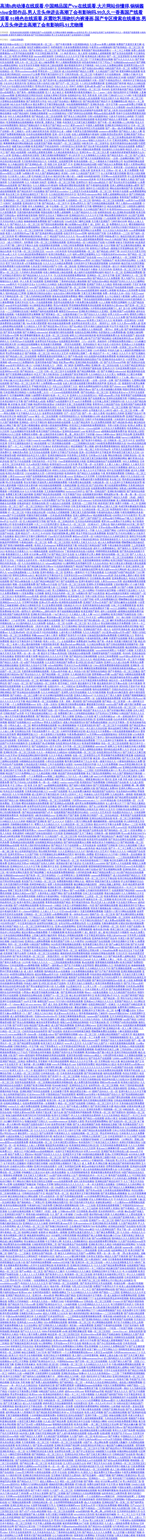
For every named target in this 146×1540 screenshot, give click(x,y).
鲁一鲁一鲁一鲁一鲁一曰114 (130, 494)
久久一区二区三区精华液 (30, 230)
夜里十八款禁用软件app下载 (20, 233)
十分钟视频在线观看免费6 (42, 1415)
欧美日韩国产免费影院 (131, 962)
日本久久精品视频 (127, 845)
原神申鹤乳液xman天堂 (60, 1223)
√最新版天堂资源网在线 (122, 248)
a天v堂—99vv (7, 80)
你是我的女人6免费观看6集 (112, 332)
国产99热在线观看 (92, 701)
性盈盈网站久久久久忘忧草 (81, 1148)
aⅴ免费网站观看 (60, 914)
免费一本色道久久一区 (14, 299)
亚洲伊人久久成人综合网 (116, 662)
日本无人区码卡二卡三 (71, 794)
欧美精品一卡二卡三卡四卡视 (51, 869)
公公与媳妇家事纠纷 (62, 1535)
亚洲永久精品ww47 (83, 695)
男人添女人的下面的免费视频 (15, 1088)
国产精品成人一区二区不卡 (55, 203)
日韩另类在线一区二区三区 (78, 74)
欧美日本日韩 (119, 899)
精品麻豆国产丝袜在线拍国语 (121, 1268)
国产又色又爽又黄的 (127, 776)
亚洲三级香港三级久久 (23, 437)
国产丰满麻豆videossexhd (35, 332)
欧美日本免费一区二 (36, 170)
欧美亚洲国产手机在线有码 (44, 146)
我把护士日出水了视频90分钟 (53, 215)
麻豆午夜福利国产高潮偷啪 (92, 1517)
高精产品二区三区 (91, 1280)
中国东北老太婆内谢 (27, 485)
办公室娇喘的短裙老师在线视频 (57, 1460)
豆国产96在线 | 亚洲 (10, 533)
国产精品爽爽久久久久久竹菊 (62, 368)
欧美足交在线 (55, 1463)
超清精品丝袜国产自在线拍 (122, 1226)
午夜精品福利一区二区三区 (33, 542)
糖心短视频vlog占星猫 (76, 224)
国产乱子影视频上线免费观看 (77, 1157)
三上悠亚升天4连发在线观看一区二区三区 (66, 59)
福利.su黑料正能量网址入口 (86, 254)
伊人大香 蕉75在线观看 (31, 281)
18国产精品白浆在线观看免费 (96, 1130)
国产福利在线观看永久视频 (77, 842)
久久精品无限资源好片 (78, 1397)
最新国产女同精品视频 (80, 977)
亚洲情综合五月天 (78, 1085)
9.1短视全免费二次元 (37, 392)
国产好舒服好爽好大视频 (119, 710)
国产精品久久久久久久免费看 (97, 1532)
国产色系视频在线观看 (71, 1196)
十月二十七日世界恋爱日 (46, 524)
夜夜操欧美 (139, 794)
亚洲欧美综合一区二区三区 (47, 1157)
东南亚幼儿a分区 (72, 560)
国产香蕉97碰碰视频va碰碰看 (18, 545)
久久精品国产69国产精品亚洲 (119, 572)
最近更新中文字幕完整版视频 (85, 1193)
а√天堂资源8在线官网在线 (72, 1046)
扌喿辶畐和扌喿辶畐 (98, 224)
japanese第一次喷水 (132, 1247)
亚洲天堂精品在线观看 (125, 1052)
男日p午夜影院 (60, 305)
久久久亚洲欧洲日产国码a (25, 599)
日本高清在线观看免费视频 (37, 1298)
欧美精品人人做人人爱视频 (30, 1145)
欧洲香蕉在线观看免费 (70, 602)
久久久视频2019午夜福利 (45, 185)
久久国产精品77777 (58, 197)
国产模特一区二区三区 (38, 938)
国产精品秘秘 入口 (98, 956)
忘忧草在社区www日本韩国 (78, 575)
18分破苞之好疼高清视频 (63, 1235)
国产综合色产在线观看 (100, 1058)
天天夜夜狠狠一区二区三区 (35, 1442)
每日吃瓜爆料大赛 (119, 860)
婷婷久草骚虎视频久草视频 (13, 797)
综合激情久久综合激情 (113, 149)
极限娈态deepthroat (68, 311)
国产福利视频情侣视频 (66, 1034)
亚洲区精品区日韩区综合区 (29, 95)
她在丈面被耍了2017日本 (34, 1352)
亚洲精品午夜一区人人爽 (118, 1028)
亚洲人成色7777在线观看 (37, 689)
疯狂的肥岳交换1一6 (80, 1091)
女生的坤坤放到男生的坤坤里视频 (111, 1298)
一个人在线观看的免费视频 (111, 986)
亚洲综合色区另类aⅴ (18, 863)
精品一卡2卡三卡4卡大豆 (84, 617)
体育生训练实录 (110, 686)
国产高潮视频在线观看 (69, 737)
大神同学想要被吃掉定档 (72, 731)
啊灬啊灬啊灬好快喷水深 (103, 1511)
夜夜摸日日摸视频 (9, 59)
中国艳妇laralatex (65, 1361)
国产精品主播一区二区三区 (33, 1463)
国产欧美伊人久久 (54, 1274)
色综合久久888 (88, 1076)
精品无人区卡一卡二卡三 (78, 1289)
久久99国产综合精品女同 (72, 899)
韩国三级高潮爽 (46, 1037)
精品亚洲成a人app (102, 659)
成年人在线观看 (108, 611)
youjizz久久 (13, 1106)
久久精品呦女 (133, 527)
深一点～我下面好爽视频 (22, 968)
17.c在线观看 (109, 218)
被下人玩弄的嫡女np (104, 716)
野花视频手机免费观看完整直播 (117, 755)
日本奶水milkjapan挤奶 (57, 857)
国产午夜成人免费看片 (78, 1106)
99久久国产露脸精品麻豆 (47, 173)
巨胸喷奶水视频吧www (68, 1505)
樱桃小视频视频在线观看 (91, 296)
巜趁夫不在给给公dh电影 (121, 116)
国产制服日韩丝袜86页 (56, 1226)
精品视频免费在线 (102, 515)
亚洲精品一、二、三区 (100, 1478)
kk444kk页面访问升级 (85, 764)
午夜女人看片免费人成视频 (33, 1334)
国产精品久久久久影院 (73, 188)
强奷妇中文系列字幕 (82, 758)
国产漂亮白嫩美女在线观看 (123, 602)
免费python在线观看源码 (86, 290)
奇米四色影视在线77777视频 (94, 860)
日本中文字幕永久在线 (14, 1370)
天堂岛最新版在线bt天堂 (18, 407)
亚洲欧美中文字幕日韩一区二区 (98, 1010)
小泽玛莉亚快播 (83, 872)
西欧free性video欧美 (110, 1082)
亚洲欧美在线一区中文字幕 (104, 104)
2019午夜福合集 (108, 800)
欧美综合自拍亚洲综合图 (12, 986)
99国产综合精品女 (36, 818)
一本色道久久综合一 (39, 1301)
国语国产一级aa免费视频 (57, 359)
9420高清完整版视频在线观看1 (66, 944)
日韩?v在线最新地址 (97, 116)
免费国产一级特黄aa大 (52, 965)
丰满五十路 (123, 938)
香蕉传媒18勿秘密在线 (37, 1214)
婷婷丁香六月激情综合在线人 (69, 779)
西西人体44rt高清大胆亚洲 (39, 749)
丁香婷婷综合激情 (35, 1220)
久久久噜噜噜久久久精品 (93, 155)
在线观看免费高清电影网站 (104, 488)
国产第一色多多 (105, 641)
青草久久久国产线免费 (123, 1430)
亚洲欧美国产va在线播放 (122, 311)
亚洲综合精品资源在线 (100, 818)
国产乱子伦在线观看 (20, 461)
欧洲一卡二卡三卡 (59, 395)
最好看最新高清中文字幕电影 (79, 65)
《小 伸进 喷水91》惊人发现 (73, 53)
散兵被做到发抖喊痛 (105, 1514)
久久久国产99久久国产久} (95, 1043)
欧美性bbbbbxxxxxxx (120, 209)
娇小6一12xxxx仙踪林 (89, 428)
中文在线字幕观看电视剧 (37, 1160)
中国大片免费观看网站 (114, 1385)
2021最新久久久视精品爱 (89, 329)
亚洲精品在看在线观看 (56, 668)
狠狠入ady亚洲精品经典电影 (74, 1022)
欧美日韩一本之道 (56, 1100)
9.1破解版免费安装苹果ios (23, 830)
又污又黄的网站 (69, 626)
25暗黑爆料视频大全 (66, 1037)
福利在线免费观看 (112, 1073)
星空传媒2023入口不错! (106, 854)
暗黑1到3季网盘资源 (22, 56)
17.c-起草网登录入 (79, 857)
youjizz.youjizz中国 (69, 782)
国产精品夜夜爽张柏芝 (120, 989)
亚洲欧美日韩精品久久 (69, 1040)
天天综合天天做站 (37, 797)
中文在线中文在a (26, 284)
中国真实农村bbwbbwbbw (114, 254)
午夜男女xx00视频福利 (100, 47)
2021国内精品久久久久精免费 (30, 623)
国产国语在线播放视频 (52, 224)
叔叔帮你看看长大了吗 (55, 1487)
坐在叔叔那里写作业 (64, 377)
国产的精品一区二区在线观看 (64, 1283)
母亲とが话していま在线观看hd (59, 641)
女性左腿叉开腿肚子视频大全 (82, 1070)
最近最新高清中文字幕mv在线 (112, 683)
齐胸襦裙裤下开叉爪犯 (66, 917)
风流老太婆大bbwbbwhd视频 (120, 596)
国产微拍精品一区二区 (115, 830)
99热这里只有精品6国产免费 (92, 545)
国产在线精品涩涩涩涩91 (27, 1460)
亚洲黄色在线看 (104, 719)
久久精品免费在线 (96, 644)
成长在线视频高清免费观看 (31, 1499)
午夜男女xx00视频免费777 (66, 1028)
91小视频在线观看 (38, 551)
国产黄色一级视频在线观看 (30, 92)
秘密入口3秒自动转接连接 (83, 335)
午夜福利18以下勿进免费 (39, 1205)
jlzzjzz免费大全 (16, 1409)
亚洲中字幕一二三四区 (96, 1415)
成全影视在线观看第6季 (113, 416)
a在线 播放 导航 (35, 1487)
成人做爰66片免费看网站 (66, 749)
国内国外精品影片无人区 (91, 1466)
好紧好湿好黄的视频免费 (131, 923)
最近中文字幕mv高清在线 (53, 653)
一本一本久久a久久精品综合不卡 (48, 989)
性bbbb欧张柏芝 (60, 1085)
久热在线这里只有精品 (35, 764)
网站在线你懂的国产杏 (121, 188)
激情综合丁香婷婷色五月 (15, 287)
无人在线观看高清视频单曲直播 (102, 1046)
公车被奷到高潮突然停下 (98, 890)
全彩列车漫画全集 (121, 629)
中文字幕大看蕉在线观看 (88, 1409)
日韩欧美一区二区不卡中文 (121, 440)
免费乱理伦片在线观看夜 (34, 1238)
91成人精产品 (134, 899)
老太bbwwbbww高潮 (91, 1334)
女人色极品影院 (16, 164)
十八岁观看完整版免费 (38, 1319)
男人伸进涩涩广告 (132, 1481)
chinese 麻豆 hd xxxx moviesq (27, 1004)
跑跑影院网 (114, 833)
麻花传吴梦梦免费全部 (47, 1022)
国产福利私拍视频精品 (72, 878)
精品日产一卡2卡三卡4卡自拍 (35, 533)
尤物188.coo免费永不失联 (54, 227)
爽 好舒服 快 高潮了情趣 (20, 404)
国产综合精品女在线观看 (20, 557)
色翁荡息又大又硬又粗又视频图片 (79, 122)
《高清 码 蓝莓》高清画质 (47, 626)
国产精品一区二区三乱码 (22, 383)
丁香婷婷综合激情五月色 (68, 1532)
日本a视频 (51, 737)
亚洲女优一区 (114, 383)
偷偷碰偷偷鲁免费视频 (35, 221)
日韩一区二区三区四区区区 (70, 419)
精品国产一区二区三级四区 (67, 143)
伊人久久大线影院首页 (37, 320)
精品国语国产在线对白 (103, 791)
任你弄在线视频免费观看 (38, 134)
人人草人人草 (89, 986)
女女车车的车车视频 (29, 65)
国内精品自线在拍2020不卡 (18, 650)
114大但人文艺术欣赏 (100, 812)
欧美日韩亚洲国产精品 (51, 560)
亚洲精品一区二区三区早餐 (35, 248)
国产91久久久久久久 (124, 59)
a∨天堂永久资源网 (39, 1493)
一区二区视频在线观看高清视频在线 (54, 1082)
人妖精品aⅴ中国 (73, 1358)
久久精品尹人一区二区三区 (45, 1118)
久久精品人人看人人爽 (80, 614)
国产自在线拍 (55, 1031)
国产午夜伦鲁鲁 (64, 44)
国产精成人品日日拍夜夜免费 (68, 1496)
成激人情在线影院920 (74, 722)
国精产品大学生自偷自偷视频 (130, 1220)
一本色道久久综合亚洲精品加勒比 (100, 1382)
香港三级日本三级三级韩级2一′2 (126, 929)
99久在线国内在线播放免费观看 (100, 356)
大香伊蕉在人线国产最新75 (68, 1169)
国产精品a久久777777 (27, 1481)
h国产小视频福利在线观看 (58, 467)
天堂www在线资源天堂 (34, 1529)
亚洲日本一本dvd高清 (43, 1295)
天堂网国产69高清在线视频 (123, 1022)
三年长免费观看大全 (58, 1199)
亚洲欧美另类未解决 (25, 1364)
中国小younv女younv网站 (38, 440)
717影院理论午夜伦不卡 (18, 1379)
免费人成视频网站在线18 (115, 194)
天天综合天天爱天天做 (79, 1238)
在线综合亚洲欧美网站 (86, 332)
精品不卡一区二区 (114, 272)
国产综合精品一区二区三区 (94, 392)
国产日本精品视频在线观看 (101, 203)
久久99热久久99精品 (46, 284)
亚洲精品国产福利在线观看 (74, 866)
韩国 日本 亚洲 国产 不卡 (60, 164)
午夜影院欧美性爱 (50, 644)
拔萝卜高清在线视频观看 (60, 884)
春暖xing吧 (13, 1310)
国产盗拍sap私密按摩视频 (116, 1460)
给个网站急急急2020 (99, 827)
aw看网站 (91, 1253)
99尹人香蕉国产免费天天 (53, 827)
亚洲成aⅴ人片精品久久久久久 (98, 1001)
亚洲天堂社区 (21, 302)
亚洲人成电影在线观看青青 (52, 518)
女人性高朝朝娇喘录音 (78, 1172)
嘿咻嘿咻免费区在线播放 (103, 1031)
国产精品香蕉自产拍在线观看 (73, 1244)
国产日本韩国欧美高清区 (43, 407)
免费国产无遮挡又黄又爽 (128, 44)
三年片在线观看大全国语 (60, 764)
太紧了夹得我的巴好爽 (69, 1166)
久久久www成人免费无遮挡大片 (57, 1427)
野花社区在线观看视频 (76, 818)
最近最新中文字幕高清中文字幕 (50, 1070)
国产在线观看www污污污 (13, 818)
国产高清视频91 (123, 380)
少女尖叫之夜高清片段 (14, 83)
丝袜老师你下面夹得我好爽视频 (91, 1217)
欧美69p (135, 1523)
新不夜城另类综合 (81, 902)
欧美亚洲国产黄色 (90, 611)
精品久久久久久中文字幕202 (80, 767)
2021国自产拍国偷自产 (102, 260)
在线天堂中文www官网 (75, 233)
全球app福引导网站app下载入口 (118, 518)
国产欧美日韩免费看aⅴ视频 (106, 437)
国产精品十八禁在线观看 (84, 1250)
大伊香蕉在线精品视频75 (102, 308)
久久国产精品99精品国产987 (45, 581)
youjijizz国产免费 (114, 704)
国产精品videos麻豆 (84, 1229)
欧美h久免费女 (135, 425)
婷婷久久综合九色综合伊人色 (67, 470)
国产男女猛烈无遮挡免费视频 (32, 887)
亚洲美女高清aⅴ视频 (79, 647)
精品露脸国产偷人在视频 (89, 1235)
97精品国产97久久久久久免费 (110, 317)
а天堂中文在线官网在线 (41, 1265)
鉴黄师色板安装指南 (27, 215)
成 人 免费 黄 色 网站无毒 (94, 1163)
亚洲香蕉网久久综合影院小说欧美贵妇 (62, 629)
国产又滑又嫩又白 (12, 1403)
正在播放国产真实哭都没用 (74, 374)
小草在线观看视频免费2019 (125, 731)
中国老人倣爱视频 (95, 125)
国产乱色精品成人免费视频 (39, 779)
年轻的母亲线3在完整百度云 (83, 1277)
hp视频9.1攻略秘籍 (38, 89)
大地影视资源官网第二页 (44, 1244)
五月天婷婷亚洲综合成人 (122, 1016)
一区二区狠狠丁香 (132, 257)
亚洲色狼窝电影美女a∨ (69, 68)
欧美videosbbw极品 (62, 1340)
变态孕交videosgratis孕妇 (89, 194)
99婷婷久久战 (15, 1373)
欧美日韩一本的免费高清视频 (20, 896)
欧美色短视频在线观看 (14, 1205)
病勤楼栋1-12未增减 (110, 1406)
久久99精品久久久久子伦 (97, 968)
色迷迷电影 (56, 1139)
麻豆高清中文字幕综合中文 (49, 575)
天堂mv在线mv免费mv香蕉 (112, 527)
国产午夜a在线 (75, 356)
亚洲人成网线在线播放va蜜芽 (124, 185)
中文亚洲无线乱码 (86, 725)
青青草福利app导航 (94, 1391)
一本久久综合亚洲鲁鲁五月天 (118, 1262)
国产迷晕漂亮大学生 (36, 101)
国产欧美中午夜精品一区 (93, 440)
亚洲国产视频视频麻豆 (133, 695)
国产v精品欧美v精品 (122, 422)
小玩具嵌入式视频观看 (57, 512)
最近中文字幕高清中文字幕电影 (26, 641)
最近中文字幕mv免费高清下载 (83, 1388)
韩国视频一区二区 (112, 1109)
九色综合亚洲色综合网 (116, 1418)
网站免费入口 (45, 200)
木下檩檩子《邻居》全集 (44, 1211)
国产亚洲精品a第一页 (35, 164)
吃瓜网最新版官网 (96, 1367)
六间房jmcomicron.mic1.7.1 (85, 800)
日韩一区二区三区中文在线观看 (60, 371)
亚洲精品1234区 (43, 590)
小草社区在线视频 (54, 761)
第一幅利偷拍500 (132, 740)
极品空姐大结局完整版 (132, 263)
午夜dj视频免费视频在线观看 (126, 1364)
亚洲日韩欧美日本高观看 (104, 1223)
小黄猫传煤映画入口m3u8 (77, 959)
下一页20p (83, 1520)
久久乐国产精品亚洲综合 (132, 365)
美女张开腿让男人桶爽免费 (57, 740)
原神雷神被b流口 (37, 884)
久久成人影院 (136, 782)
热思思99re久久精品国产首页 (28, 1400)
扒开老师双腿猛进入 (46, 1508)
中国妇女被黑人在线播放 (129, 1487)
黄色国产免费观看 (56, 650)
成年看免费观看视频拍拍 (107, 446)
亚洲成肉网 (22, 1100)
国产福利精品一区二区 (71, 1382)
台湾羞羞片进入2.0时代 (100, 410)
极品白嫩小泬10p (111, 1235)
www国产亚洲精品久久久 (42, 287)
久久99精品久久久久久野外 (83, 527)
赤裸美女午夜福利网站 (48, 896)
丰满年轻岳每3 (69, 98)
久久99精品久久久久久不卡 (97, 1364)
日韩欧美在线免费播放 (127, 809)
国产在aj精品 (75, 326)
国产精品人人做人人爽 (130, 131)
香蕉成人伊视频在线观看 (70, 935)
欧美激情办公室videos (113, 305)
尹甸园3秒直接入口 (41, 386)
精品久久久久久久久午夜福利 (27, 1259)
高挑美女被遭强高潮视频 (46, 899)
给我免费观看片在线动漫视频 (15, 266)
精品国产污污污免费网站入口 (20, 773)
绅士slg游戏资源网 (55, 818)
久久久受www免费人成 (128, 323)
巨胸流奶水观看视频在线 (65, 1205)
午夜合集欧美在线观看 (119, 545)
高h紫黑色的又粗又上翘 (107, 1049)
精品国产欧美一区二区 (65, 950)
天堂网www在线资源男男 (113, 176)
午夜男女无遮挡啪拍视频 (85, 131)
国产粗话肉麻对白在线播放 (104, 197)
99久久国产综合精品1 (58, 101)
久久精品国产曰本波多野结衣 (49, 1316)
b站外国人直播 (26, 1433)
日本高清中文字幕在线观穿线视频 (91, 263)
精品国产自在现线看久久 (31, 428)
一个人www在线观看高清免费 (64, 392)
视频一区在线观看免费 (23, 584)
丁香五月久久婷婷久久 (68, 1508)
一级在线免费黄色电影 (91, 1370)
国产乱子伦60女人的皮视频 (23, 782)
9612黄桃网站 (45, 1343)
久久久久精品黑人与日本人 (63, 449)
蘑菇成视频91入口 (104, 965)
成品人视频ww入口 (49, 1481)
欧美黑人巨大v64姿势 (49, 338)
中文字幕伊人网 (53, 1241)
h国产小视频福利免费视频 (38, 1409)
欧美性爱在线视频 (9, 1313)
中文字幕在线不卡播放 (85, 269)
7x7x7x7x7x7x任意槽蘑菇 (87, 1400)
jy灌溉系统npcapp (42, 1424)
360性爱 (40, 908)
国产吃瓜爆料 (38, 737)
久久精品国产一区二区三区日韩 (61, 836)
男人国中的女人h (37, 890)
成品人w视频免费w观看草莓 (57, 707)
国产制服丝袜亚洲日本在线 (23, 1343)
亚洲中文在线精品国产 (11, 1001)
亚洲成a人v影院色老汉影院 (25, 155)
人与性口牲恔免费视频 (72, 245)
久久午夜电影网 (8, 1466)
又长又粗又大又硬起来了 (35, 1175)
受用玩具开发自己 (44, 86)
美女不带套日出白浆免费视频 (91, 533)
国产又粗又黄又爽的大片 (98, 1454)
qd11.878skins (16, 257)
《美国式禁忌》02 (54, 956)
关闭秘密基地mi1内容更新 (21, 308)
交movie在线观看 (83, 689)
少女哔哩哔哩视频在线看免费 (68, 1502)
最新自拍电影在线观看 (59, 422)
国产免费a (8, 227)
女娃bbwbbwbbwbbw (77, 1478)
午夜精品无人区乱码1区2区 (44, 1379)
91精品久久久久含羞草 (123, 908)
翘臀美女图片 (134, 386)
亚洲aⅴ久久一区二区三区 (72, 524)
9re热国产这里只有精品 (52, 1358)
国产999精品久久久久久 (73, 1109)
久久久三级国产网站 (105, 530)
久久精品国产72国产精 (107, 71)
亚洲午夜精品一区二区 (51, 572)
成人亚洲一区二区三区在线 (55, 335)
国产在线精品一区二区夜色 (43, 683)
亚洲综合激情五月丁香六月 (34, 194)
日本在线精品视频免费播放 (17, 935)
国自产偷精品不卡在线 (91, 347)
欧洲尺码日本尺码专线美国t (36, 1115)
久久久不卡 (124, 353)
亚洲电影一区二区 (109, 926)
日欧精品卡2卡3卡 (72, 605)
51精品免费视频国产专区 (108, 1310)
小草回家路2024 (16, 491)
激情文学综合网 (124, 434)
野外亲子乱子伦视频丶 (21, 1280)
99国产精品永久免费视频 (109, 164)
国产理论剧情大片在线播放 (39, 530)
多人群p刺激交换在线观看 (106, 1307)
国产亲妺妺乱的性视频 (19, 509)
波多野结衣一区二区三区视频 (104, 1085)
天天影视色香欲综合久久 (34, 161)
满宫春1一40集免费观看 (81, 1325)
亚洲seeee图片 (108, 1400)
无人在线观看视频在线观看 (81, 650)
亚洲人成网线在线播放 (91, 749)
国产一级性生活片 (17, 1148)
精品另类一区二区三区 (131, 98)
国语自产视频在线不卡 (30, 125)
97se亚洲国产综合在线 (122, 1067)
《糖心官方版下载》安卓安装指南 (25, 1388)
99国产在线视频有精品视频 (39, 476)
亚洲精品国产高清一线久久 (97, 629)
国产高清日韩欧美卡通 (101, 1106)
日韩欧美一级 (101, 833)
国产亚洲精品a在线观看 (62, 803)
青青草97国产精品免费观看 (37, 1535)
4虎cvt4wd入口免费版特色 (21, 362)
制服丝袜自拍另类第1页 (84, 719)
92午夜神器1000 (121, 1526)
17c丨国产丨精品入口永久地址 (37, 1013)
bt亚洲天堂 (126, 1034)
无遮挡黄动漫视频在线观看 (35, 671)
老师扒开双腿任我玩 (129, 1142)
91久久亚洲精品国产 (105, 1229)
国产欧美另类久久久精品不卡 (79, 317)
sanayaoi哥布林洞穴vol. (75, 167)
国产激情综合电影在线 (74, 839)
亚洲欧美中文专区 (50, 866)
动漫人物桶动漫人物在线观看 (58, 272)
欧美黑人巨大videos (77, 140)
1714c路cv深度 (81, 1214)
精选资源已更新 (106, 503)
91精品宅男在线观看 (42, 509)
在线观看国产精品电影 (123, 890)
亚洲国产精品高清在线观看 (48, 494)
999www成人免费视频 (83, 1538)
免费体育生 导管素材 (36, 1061)
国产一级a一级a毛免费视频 (118, 128)
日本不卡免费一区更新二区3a (118, 347)
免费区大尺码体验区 (18, 1301)
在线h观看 (105, 1433)
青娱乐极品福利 (112, 893)
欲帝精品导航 (19, 647)
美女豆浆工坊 (12, 194)
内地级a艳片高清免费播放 (61, 809)
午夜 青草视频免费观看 (112, 473)
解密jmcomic (74, 1319)
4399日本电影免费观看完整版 (122, 1421)
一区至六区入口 (71, 1067)
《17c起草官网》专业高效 (23, 620)
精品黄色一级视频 (58, 1232)
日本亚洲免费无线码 (125, 368)
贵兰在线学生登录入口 (28, 1019)
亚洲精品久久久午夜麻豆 (100, 1337)
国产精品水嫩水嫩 (128, 1424)
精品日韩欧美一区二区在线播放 (42, 701)
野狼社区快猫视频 (26, 1478)
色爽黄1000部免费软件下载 (95, 608)
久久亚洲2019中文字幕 (28, 1010)
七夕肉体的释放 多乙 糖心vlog (33, 1178)
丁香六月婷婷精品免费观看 (37, 296)
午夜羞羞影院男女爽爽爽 (27, 314)
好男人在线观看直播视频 (81, 1049)
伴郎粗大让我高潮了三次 (94, 1136)
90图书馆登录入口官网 (42, 377)
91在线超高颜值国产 (64, 566)
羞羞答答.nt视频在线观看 (110, 1277)
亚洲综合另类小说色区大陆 (40, 83)
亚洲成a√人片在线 (84, 716)
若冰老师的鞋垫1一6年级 (110, 1211)
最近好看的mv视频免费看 (34, 932)
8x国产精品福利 (20, 113)
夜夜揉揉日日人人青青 (17, 554)
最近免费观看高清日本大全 (26, 827)
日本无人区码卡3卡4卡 (52, 497)
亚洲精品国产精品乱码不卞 (108, 1181)
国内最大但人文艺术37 (97, 851)
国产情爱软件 (118, 1112)
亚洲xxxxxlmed (29, 167)
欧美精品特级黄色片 (53, 1394)
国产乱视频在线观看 (121, 968)
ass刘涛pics (37, 722)
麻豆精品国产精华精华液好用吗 (124, 1163)
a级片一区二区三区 (122, 410)
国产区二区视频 (57, 1493)
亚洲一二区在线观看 (59, 569)
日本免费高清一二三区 (118, 233)
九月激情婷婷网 (16, 182)
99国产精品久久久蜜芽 (31, 1436)
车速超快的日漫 (46, 1385)
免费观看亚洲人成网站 (117, 1367)
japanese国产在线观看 (98, 1016)
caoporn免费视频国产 (101, 875)
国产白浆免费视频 (72, 893)
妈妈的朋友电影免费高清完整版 (123, 626)
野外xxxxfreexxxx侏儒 (26, 71)
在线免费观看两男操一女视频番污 (40, 1103)
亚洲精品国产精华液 (116, 83)
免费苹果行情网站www (129, 1007)
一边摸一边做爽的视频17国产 (126, 158)
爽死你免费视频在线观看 (44, 725)
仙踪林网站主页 (119, 1250)
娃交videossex (84, 500)
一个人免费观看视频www (23, 704)
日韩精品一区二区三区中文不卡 (102, 1103)
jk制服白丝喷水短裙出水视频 (101, 1487)
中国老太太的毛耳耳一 (28, 560)
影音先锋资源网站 (88, 1127)
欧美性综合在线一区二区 (26, 680)
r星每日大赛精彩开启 (29, 605)
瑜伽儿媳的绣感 (14, 1115)
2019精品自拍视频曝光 (28, 344)
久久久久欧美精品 (111, 1115)
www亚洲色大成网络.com (108, 767)
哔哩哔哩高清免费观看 (107, 551)
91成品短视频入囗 (15, 1136)
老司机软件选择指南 (46, 329)
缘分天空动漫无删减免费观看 (20, 716)
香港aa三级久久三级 (107, 506)
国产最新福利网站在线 (103, 1289)
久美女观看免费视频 (112, 1019)
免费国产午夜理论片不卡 (105, 1286)
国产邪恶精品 (28, 1508)
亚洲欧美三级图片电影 (104, 1157)
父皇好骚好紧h (120, 584)
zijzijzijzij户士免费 (31, 74)
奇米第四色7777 (87, 1142)
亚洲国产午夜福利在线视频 (108, 1325)
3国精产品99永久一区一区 (104, 1091)
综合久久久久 (61, 86)
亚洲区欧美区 (97, 1523)
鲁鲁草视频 (124, 1484)
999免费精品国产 (103, 497)
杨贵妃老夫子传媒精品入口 (105, 842)
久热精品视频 (69, 485)
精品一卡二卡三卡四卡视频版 (79, 1394)
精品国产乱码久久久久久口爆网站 (127, 281)
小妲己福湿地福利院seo (28, 500)
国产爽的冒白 (25, 185)
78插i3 (52, 1178)
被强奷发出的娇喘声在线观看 (88, 110)
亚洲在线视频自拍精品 (63, 1217)
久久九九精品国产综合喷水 (122, 992)
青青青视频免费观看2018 (111, 1127)
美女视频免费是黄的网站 (27, 497)
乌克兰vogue (137, 293)
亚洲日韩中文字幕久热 (14, 770)
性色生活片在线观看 (13, 791)
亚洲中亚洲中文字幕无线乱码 (91, 1328)
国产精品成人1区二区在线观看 (47, 116)
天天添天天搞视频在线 (89, 1079)
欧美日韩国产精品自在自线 (124, 560)
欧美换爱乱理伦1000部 (124, 1196)
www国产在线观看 (58, 791)
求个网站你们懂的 (21, 1181)
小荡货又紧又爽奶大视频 (29, 1421)
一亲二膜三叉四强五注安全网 (103, 1424)
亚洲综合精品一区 (76, 242)
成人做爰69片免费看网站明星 (122, 1295)
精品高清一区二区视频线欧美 (29, 668)
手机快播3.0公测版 (33, 1067)
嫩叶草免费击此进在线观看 (123, 620)
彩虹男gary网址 (66, 362)
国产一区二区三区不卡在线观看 (112, 725)
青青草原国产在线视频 (121, 1319)
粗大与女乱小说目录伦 (109, 344)
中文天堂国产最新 (98, 887)
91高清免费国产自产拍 (53, 500)
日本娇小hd (20, 947)
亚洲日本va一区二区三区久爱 (94, 152)
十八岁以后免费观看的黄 (92, 83)
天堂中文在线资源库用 (115, 1370)
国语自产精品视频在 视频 (18, 587)
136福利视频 (70, 1304)
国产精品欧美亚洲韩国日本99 (51, 1412)
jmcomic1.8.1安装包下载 (116, 1379)
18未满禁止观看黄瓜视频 (39, 152)
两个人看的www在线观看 (129, 203)
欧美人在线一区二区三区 (22, 1349)
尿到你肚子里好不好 (129, 686)
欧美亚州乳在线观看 (97, 839)
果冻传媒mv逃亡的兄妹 (58, 617)
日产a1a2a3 (135, 1505)
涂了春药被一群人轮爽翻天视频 (35, 1064)
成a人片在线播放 (92, 1502)
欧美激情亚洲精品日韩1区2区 (84, 1145)
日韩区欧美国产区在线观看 (30, 359)
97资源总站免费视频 (106, 1505)
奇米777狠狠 (43, 1469)
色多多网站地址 (27, 959)
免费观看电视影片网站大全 (71, 881)
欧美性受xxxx (93, 431)
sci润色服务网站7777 (84, 1310)
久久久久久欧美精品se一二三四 (103, 1373)
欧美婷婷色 (70, 473)
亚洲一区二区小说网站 (82, 590)
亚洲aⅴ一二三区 (130, 824)
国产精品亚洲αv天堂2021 (55, 326)
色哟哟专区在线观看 (124, 1337)
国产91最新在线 (56, 221)
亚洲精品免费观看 (133, 272)
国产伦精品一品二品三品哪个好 (26, 695)
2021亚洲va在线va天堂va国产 (116, 632)
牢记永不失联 (76, 668)
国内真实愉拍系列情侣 (40, 1097)
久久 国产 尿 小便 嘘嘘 (61, 1214)
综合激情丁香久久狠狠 (62, 716)
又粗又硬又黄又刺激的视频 (94, 458)
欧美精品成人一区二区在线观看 (93, 1469)
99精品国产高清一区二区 (117, 68)
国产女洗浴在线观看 (122, 53)
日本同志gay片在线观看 (22, 341)
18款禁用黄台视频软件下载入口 (65, 1163)
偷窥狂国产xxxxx (25, 416)
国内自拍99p (96, 647)
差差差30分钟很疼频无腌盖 (76, 1031)
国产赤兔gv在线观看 (60, 1250)
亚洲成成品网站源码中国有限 (33, 755)
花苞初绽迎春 (125, 734)
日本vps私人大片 (8, 254)
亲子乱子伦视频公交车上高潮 (128, 1322)
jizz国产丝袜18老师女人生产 (63, 1175)
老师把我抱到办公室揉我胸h (110, 1499)
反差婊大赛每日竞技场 (55, 95)
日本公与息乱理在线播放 (124, 1130)
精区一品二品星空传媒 (71, 1481)
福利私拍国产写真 (97, 233)
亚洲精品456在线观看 (11, 137)
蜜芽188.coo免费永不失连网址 (116, 521)
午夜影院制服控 (40, 197)
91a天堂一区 (16, 521)
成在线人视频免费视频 (130, 1382)
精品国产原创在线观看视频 (71, 773)
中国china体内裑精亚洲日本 (19, 1316)
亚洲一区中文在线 (61, 134)
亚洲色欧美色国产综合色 (104, 938)
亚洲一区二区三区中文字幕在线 (101, 878)
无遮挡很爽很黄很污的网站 (96, 560)
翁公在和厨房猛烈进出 (26, 851)
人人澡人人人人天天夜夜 (31, 1274)
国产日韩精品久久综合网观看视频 (83, 1493)
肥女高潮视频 (91, 1346)
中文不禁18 (112, 1484)
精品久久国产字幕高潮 (116, 1256)
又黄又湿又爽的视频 (91, 293)
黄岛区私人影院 (136, 431)
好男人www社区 (119, 827)
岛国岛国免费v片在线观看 (23, 1469)
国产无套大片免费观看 (42, 539)
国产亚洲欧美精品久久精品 (95, 1319)
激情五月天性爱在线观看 (49, 167)
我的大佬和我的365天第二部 (125, 524)
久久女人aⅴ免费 (125, 1157)
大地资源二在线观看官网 (60, 161)
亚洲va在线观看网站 (65, 926)
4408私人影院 (61, 647)
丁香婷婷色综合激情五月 (18, 386)
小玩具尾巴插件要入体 (43, 587)
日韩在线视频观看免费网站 (34, 1307)
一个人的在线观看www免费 (26, 1418)
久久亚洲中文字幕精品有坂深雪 (125, 482)
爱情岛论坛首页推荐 (27, 1007)
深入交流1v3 (93, 623)
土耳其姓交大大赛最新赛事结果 (33, 848)
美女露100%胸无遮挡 (117, 692)
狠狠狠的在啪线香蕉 (62, 1424)
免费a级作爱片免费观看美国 (94, 479)
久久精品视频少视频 (46, 773)
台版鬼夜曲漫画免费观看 (108, 698)
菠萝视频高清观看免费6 (107, 962)
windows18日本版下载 (63, 1262)
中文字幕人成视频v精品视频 (47, 1523)
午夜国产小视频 (125, 650)
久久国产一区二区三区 (61, 1490)
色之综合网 (59, 200)
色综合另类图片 (130, 1073)
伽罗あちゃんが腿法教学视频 (70, 1256)
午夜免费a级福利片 (76, 734)
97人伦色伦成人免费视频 (124, 1178)
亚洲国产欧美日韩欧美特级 (37, 1085)
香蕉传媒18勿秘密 (122, 284)
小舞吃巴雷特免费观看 (19, 1454)
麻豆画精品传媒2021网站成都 (22, 1196)
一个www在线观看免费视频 (14, 698)
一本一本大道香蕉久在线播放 (100, 1184)
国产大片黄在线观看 (45, 77)
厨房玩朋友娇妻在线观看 (131, 896)
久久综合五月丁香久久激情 (107, 695)
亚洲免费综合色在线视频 (88, 686)
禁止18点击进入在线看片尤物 (32, 758)
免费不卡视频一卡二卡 (126, 503)
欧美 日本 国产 (35, 785)
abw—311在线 (81, 1220)
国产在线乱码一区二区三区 (122, 1121)
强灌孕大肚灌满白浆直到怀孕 (51, 1478)
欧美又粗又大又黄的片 (52, 1043)
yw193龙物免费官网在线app (98, 1196)
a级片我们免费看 (132, 704)
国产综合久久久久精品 (95, 314)
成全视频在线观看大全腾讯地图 (95, 1430)
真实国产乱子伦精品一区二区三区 (39, 881)
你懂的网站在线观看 (127, 1451)
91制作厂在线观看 (12, 203)
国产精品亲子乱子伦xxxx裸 (21, 1304)
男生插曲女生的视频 (67, 77)
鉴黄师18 (43, 1232)
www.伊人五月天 (73, 1043)
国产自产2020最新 (61, 1088)
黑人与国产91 (128, 278)
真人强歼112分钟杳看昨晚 (85, 1355)
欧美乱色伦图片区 (15, 473)
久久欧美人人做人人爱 (19, 176)
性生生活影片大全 (110, 98)
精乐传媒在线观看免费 (59, 323)
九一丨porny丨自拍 (102, 92)
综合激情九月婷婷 (115, 413)
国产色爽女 (114, 1436)
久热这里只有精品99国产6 (44, 266)
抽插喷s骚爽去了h (61, 1292)
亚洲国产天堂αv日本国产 (95, 602)
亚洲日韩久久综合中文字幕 (33, 665)
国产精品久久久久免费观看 (106, 278)
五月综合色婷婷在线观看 (87, 521)
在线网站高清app (68, 1517)
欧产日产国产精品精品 (99, 338)
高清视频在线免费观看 (83, 740)
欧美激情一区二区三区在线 (78, 1274)
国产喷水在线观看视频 (68, 50)
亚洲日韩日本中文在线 (78, 1421)
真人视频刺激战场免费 (127, 500)
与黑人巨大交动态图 (82, 1286)
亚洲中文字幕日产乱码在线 (64, 452)
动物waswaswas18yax (92, 1358)
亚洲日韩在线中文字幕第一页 (91, 1295)
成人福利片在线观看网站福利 (89, 272)
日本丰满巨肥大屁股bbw (65, 1142)
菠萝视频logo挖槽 (101, 674)
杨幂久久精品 (127, 179)
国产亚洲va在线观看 (43, 1445)
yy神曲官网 (28, 1373)
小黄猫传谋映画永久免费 (129, 761)
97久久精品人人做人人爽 (18, 1118)
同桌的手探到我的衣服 (123, 1076)
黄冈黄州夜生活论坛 (37, 947)
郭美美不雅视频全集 (101, 908)
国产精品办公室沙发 (25, 1526)
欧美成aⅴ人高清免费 (127, 290)
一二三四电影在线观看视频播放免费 (83, 1316)
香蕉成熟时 (18, 833)
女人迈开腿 (118, 1532)
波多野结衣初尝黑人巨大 (84, 323)
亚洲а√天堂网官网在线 (116, 1154)
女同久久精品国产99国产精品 (34, 1229)
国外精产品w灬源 (12, 1238)
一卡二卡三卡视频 (121, 50)
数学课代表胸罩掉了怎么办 (78, 761)
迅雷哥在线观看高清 (63, 302)
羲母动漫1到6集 (101, 929)
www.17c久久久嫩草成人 (109, 257)
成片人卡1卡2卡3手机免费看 (29, 578)
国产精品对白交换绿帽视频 (83, 656)
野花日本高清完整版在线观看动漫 (55, 1007)
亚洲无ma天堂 (88, 1505)
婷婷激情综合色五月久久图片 (32, 455)
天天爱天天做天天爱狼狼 (48, 119)
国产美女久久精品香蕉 (75, 116)
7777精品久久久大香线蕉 (112, 107)
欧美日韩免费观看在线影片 (109, 983)
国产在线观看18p (96, 398)
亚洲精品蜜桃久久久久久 (53, 1106)
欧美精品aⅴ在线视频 (38, 449)
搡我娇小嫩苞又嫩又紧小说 (37, 209)
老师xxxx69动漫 (96, 947)
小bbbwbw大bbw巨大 (79, 197)
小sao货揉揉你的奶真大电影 (72, 461)
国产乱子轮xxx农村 (133, 983)
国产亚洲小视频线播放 (28, 425)
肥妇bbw (4, 965)
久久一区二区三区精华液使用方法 (36, 926)
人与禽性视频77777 (83, 1298)
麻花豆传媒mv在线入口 (11, 44)
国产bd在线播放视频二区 (20, 1130)
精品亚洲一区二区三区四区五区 (64, 1334)
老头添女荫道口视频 (10, 1442)
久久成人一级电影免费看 (117, 1523)
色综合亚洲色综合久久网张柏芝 (21, 1256)
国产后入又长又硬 (131, 758)
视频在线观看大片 (28, 800)
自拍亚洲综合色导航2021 (68, 743)
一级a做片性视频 (134, 1283)
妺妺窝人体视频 (108, 290)
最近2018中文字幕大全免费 (107, 824)
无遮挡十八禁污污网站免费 (78, 821)
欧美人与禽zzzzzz (77, 320)
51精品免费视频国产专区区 (47, 557)
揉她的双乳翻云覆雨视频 (61, 1484)
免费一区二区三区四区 (59, 542)
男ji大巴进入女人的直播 (103, 902)
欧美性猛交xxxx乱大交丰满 (63, 464)
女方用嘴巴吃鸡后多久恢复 (39, 1451)
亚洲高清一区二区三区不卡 (126, 269)
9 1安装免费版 (26, 593)
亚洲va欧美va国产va (94, 86)
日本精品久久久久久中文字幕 (69, 56)
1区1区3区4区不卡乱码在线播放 (42, 632)
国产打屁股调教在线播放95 (19, 374)
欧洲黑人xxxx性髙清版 (90, 218)
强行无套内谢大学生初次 (81, 1202)
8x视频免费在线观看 (25, 1217)
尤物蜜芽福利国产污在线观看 (106, 653)
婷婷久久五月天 (107, 809)
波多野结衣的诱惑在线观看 (93, 1457)
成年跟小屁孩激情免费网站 (54, 425)
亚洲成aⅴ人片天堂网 (84, 476)
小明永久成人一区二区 (19, 725)
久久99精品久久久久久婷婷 (84, 1292)
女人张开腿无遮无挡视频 (113, 173)
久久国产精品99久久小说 (84, 212)
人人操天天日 (137, 464)
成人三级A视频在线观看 (38, 1049)
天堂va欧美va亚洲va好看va (63, 1079)
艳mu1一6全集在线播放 (96, 992)
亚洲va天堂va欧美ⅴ (48, 602)
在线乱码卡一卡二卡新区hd (61, 686)
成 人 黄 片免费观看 (129, 170)
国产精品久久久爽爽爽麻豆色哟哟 (126, 1187)
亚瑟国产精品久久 (123, 1001)
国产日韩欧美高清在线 (45, 608)
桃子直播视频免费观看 (78, 908)
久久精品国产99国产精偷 (39, 920)
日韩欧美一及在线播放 (130, 854)
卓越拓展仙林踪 (103, 1202)
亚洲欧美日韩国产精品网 (66, 1445)
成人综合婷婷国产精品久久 (126, 875)
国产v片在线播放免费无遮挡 (87, 467)
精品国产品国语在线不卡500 (36, 1124)
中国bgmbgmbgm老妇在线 (74, 1526)
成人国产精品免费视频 (62, 1025)
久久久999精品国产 (50, 692)
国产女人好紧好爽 (98, 806)
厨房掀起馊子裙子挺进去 (68, 863)
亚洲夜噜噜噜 (83, 875)
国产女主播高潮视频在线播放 (34, 1250)
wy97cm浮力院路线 (112, 1439)
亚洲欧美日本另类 (101, 1529)
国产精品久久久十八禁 (69, 1280)
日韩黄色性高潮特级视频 (124, 1529)
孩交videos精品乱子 (98, 182)
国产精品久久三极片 (54, 1271)
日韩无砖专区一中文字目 (44, 461)
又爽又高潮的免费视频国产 (54, 155)
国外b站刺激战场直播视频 (118, 737)
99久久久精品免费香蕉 (19, 116)
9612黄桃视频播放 (67, 725)
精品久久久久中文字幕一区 (83, 1061)
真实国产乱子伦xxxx (121, 1433)
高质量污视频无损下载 (125, 641)
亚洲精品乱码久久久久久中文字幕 (86, 215)
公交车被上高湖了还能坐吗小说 (108, 401)
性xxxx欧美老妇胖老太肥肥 (90, 236)
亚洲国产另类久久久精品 (99, 284)
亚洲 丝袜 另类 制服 (20, 1382)
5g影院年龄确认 (59, 1319)
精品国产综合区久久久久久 (48, 1154)
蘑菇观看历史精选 (96, 704)
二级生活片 (41, 308)
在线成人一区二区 (55, 623)
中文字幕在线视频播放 (34, 788)
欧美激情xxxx (38, 128)
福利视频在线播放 (56, 1529)
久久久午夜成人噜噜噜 (60, 755)
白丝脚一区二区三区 (76, 623)
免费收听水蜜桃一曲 (32, 434)
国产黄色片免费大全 (10, 962)
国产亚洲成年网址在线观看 (48, 233)
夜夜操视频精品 (42, 1346)
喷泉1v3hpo (66, 1448)
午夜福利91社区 (46, 1256)
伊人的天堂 (74, 155)
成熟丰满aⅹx (84, 389)
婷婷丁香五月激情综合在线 (14, 917)
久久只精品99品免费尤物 (48, 488)
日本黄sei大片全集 (98, 455)
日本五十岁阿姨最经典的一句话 (78, 905)
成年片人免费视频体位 (104, 548)
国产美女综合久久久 (30, 674)
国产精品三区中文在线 (62, 554)
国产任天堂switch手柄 (115, 362)
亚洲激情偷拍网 (74, 1100)
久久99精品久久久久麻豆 (78, 1271)
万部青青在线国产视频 (19, 197)
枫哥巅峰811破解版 (49, 680)
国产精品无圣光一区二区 (119, 155)
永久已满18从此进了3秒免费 (14, 1493)
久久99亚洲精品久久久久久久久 (94, 1304)
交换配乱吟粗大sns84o (30, 1313)
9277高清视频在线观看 (59, 443)
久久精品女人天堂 (33, 326)
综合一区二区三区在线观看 (114, 743)
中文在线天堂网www (126, 902)
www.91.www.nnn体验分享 (13, 1034)
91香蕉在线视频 (42, 1472)
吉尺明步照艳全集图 (10, 881)
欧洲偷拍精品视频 (126, 356)
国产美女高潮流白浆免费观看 (57, 110)
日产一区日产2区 (72, 413)
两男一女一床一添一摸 (28, 653)
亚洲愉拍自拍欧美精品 (88, 266)
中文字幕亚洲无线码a (95, 935)
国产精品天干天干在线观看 (64, 845)
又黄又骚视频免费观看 (17, 1415)
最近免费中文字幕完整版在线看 (49, 104)
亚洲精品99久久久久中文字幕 (25, 866)
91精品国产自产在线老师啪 (17, 989)
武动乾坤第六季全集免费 (48, 98)
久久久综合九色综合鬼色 (115, 230)
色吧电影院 (56, 47)
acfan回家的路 (83, 1511)
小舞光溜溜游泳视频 (127, 1031)
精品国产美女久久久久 (94, 710)
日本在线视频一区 (126, 800)
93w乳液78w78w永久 (84, 1427)
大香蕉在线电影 (60, 1049)
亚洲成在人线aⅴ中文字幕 (29, 1397)
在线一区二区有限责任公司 (86, 755)
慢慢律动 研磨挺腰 (12, 1175)
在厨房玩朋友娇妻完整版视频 (42, 299)
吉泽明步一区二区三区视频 (114, 407)
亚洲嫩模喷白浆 (119, 101)
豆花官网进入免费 (29, 710)
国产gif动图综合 (70, 557)
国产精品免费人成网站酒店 (122, 956)
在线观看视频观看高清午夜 (38, 1136)
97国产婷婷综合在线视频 (79, 113)
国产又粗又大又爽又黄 (134, 752)
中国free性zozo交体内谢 (70, 710)
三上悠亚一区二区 (94, 896)
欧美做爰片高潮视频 (51, 344)
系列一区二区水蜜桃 (18, 944)
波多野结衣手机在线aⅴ (46, 341)
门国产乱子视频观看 (39, 1289)
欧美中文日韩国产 (61, 1115)
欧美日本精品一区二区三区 (59, 1310)
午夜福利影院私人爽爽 (96, 638)
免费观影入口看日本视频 (129, 374)
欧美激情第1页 (61, 1265)
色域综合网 (119, 1283)
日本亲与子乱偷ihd (41, 446)
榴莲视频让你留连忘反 (86, 809)
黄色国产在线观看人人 (119, 1175)
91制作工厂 (139, 1058)
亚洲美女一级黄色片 (74, 572)
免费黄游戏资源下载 (66, 545)
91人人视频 (104, 302)
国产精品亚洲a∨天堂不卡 (40, 770)
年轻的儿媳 (113, 350)
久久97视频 (109, 245)
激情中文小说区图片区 (97, 188)
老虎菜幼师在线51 (61, 446)
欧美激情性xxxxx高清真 (27, 596)
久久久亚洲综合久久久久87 (71, 851)
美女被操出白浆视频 (34, 1241)
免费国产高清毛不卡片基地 (72, 635)
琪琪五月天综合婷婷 (78, 827)
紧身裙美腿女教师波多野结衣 (105, 1172)
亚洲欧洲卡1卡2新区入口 (80, 1472)
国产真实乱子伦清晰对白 (18, 317)
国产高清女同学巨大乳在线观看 (88, 128)
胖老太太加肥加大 (53, 722)
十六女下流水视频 (66, 407)
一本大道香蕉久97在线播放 (52, 734)
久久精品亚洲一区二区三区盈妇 (77, 824)
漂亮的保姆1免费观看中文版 (20, 77)
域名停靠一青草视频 (60, 1286)
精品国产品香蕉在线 (93, 830)
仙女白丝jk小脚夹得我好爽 (66, 293)
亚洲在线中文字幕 (32, 203)
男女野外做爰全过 (15, 353)
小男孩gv (26, 992)
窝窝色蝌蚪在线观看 (129, 71)
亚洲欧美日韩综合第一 (42, 614)
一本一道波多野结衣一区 (40, 1187)
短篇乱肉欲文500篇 (116, 77)
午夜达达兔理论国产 (56, 1148)
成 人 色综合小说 (76, 671)
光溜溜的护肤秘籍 (89, 1139)
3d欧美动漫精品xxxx (45, 815)
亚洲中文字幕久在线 (68, 347)
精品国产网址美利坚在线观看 (34, 1079)
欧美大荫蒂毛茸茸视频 (49, 410)
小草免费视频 (7, 467)
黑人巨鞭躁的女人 (61, 590)
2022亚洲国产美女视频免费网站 (76, 437)
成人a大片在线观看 (32, 1403)
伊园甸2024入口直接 (10, 434)
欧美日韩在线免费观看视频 (131, 878)
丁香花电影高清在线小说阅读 (80, 551)
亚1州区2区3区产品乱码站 (28, 149)
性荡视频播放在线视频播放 (20, 122)
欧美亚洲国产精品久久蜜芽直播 (111, 119)
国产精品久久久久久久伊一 (89, 1379)
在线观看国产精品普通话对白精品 (71, 812)
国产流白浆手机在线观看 (95, 146)
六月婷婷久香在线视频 (30, 272)
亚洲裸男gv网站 (82, 365)
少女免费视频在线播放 (82, 971)
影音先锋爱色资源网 (22, 524)
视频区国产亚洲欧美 (36, 821)
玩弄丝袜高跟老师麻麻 (103, 500)
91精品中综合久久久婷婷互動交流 (111, 536)
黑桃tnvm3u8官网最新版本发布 (26, 878)
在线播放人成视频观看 (99, 53)
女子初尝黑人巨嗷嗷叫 (14, 1163)
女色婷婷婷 (114, 263)
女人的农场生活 (58, 278)
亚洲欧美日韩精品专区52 (117, 125)
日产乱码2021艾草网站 (106, 713)
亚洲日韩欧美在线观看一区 (89, 362)
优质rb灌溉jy (21, 470)
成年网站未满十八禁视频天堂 (20, 1412)
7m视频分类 (28, 173)
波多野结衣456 (56, 551)
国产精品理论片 (60, 107)
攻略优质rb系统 (20, 452)
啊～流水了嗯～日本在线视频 (32, 368)
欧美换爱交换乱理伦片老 (95, 944)
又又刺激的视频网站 (54, 491)
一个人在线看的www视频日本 (99, 1496)
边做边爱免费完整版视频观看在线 (51, 677)
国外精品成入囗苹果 (16, 293)
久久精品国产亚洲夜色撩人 (122, 1217)
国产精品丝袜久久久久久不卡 (38, 275)
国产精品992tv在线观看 (44, 479)
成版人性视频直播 (69, 1019)
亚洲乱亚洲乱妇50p (20, 1505)
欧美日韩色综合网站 (125, 260)
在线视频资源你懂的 (92, 494)
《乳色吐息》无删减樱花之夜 (82, 1247)
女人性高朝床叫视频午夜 (34, 686)
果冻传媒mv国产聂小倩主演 (99, 1052)
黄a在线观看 (88, 962)
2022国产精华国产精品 (132, 995)
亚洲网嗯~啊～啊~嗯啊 (132, 785)
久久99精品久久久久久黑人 (102, 374)
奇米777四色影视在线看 (35, 809)
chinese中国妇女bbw (48, 830)
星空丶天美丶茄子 (26, 659)
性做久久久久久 (118, 851)
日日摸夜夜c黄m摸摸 (100, 578)
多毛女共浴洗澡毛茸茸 (61, 248)
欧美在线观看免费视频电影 (60, 872)
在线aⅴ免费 (93, 1433)
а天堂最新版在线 (33, 263)
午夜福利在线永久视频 (107, 512)
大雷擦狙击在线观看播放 (12, 101)
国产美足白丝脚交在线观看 (122, 839)
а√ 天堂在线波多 (87, 845)
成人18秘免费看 (46, 62)
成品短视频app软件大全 (46, 974)
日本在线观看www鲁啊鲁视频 (25, 965)
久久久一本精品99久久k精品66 (51, 752)
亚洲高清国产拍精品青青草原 (15, 614)
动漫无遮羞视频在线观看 (122, 1043)
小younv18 (117, 1301)
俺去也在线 (101, 848)
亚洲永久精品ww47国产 (24, 893)
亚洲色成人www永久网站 (29, 1322)
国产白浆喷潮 (46, 1133)
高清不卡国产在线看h (130, 926)
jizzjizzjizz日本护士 (75, 491)
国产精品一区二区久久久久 (78, 659)
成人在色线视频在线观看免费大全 (100, 1169)
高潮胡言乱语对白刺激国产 (70, 1415)
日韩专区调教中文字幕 (122, 941)
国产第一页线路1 (68, 428)
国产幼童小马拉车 (28, 338)
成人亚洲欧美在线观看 (123, 212)
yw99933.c (86, 1160)
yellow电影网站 (55, 665)
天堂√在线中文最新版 (30, 1277)
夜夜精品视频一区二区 (40, 1142)
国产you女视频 (77, 890)
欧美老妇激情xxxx (67, 329)
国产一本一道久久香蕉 (93, 413)
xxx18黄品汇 (139, 968)
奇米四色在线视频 (87, 836)
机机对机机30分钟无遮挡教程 (127, 299)
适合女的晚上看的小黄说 (126, 575)
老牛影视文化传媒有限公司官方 (109, 1274)
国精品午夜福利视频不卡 (36, 257)
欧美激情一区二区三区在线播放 (117, 557)
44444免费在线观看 (24, 590)
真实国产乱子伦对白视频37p (121, 533)
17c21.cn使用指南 (78, 677)
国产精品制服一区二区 (131, 842)
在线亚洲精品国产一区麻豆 (102, 1004)
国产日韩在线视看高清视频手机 (122, 644)
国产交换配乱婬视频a (78, 308)
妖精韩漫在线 (104, 212)
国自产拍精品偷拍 (111, 1334)
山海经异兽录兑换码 (53, 434)
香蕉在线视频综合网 (16, 806)
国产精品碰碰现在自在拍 (102, 857)
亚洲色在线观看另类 (116, 398)
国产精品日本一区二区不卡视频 (128, 659)
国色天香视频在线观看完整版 (98, 1100)
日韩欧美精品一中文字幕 (25, 1046)
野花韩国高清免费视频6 (37, 239)
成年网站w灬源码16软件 (44, 611)
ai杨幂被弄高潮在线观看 (12, 320)
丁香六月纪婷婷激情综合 (81, 587)
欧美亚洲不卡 (58, 1289)
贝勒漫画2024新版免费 (79, 653)
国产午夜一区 (104, 122)
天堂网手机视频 (30, 602)
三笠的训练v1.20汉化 (130, 1049)
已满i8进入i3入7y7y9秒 (119, 95)
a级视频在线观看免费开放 (114, 431)
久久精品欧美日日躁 (80, 674)
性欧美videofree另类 (41, 1088)
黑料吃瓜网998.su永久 (23, 575)
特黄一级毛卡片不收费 (84, 1340)
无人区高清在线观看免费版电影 (70, 275)
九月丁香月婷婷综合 (39, 1139)
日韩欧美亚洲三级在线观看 (63, 89)
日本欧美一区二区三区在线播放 (43, 953)
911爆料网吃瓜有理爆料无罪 (77, 563)
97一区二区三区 (16, 512)
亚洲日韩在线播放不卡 (88, 926)
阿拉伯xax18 (10, 1133)
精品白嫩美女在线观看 (48, 620)
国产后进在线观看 (104, 797)
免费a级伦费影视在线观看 (72, 185)
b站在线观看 (40, 443)
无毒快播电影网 (109, 923)
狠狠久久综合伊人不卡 (99, 140)
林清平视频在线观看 (10, 167)
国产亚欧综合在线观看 (63, 1409)
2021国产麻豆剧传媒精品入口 (15, 377)
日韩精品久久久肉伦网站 (128, 1184)
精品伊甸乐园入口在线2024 (115, 1079)
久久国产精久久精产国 (120, 1361)
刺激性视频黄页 (128, 266)
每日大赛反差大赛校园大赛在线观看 (127, 563)
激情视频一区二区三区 (79, 1322)
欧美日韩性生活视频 (42, 1181)
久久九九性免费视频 (107, 764)
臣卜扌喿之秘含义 (54, 92)
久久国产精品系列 (81, 422)
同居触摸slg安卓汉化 (98, 677)
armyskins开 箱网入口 (106, 746)
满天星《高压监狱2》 (91, 998)
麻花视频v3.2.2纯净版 (123, 122)
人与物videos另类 (66, 1211)
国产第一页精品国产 (96, 491)
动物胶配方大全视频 (105, 1451)
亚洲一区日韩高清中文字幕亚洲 (95, 452)
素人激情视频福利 (100, 1397)
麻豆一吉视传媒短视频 (21, 1457)
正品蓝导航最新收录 (57, 398)
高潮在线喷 (18, 1160)
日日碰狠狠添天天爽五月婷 (39, 998)
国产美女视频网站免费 (110, 869)
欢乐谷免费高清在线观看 (110, 1070)
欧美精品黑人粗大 (40, 1286)
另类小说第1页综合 (117, 425)
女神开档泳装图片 (41, 1292)
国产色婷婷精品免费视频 (38, 1262)
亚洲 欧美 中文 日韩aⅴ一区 (104, 170)
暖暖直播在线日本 (95, 779)
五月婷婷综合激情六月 (128, 1511)
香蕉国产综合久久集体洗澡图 (115, 1040)
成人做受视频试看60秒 (22, 1016)
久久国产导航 (87, 599)
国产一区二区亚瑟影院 (118, 56)
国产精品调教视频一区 (88, 371)
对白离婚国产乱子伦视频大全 (20, 98)
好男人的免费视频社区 (106, 599)
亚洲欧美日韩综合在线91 (39, 293)
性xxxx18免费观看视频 (49, 929)
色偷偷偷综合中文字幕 (50, 839)
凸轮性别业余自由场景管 (34, 1031)
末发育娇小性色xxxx (132, 698)
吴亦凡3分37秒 (81, 248)
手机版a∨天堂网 (57, 947)
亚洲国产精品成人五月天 (31, 59)
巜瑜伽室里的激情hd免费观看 (102, 635)
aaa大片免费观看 (83, 401)
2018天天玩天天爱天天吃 (132, 251)
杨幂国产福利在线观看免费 (44, 311)
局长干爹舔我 (15, 1529)
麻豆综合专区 (15, 809)
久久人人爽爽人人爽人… (103, 959)
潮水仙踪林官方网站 (118, 728)
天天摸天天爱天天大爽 (21, 1340)
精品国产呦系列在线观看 (88, 566)
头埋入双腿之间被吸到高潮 (59, 1514)
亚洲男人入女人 (8, 368)
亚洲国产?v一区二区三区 (55, 995)
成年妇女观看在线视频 (105, 1007)
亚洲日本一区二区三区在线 (89, 1262)
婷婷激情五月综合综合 (22, 1346)
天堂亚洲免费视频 (36, 1148)
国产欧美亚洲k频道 (135, 317)
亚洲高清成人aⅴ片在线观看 (88, 1460)
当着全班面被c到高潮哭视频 (71, 284)
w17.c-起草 (5, 155)
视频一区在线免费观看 (69, 608)
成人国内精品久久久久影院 (117, 1358)
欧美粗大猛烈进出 (130, 1082)
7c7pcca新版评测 (31, 137)
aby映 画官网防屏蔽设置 (74, 1331)
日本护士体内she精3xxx (89, 1439)
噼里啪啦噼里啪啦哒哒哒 (29, 707)
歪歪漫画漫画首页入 (110, 539)
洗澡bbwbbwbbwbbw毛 (46, 1016)
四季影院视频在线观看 (117, 1166)
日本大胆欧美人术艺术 (96, 989)
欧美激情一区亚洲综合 (124, 320)
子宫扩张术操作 (131, 1325)
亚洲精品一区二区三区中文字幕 (89, 1448)
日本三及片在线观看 (93, 893)
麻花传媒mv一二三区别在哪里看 (106, 1313)
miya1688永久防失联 (84, 1514)
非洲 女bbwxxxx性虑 (103, 575)
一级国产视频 (104, 1475)
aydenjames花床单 (87, 179)
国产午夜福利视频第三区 (65, 728)
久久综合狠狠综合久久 (33, 563)
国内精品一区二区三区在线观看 (108, 200)
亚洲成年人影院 (76, 1121)
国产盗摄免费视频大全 (11, 1325)
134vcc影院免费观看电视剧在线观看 (111, 665)
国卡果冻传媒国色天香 (14, 920)
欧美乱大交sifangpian (45, 545)
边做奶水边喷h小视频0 (21, 1166)
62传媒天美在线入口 (43, 365)
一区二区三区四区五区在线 (76, 488)
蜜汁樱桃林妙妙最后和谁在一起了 (32, 236)
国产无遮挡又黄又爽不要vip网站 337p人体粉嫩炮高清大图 (60, 380)
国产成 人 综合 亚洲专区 (64, 1439)
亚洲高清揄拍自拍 (57, 455)
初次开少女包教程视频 (31, 1355)
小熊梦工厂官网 (67, 1379)
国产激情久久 (124, 548)
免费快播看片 (111, 377)
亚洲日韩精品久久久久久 (58, 128)
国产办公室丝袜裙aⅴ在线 (109, 1343)
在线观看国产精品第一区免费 (15, 1286)
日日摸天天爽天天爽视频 (24, 527)
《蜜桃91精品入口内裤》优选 (70, 1376)
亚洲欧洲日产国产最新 (67, 815)
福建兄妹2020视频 (21, 146)
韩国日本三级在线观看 (51, 65)
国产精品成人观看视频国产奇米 (113, 1340)
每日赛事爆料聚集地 (30, 335)
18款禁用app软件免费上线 (74, 338)
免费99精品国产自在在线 (83, 257)
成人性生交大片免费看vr (98, 731)
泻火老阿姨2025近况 (60, 848)
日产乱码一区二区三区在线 (71, 584)
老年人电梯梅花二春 (38, 206)
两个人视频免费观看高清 (68, 62)
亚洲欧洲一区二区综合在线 (105, 365)
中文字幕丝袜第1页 (99, 1022)
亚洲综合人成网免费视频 (37, 941)
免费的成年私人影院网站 (65, 1430)
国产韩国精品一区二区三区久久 (48, 1454)
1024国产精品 (33, 260)
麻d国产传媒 (122, 836)
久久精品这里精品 (75, 638)
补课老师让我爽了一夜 (80, 353)
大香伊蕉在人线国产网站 (49, 893)
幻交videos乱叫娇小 (69, 911)
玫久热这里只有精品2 (19, 179)
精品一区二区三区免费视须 (17, 635)
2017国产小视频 (125, 587)
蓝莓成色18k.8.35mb (116, 86)
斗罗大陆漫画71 (9, 230)
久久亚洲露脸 (94, 923)
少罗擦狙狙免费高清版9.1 (120, 341)
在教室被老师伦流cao (123, 338)
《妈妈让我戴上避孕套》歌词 (112, 884)
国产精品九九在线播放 (88, 473)
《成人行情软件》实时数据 (19, 242)
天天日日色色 (105, 269)
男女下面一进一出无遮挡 (90, 464)
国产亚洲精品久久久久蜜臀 (21, 488)
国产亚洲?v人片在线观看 (118, 863)
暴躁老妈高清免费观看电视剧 (75, 953)
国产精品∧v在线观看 (93, 1118)
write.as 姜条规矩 (50, 1418)
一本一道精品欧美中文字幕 (129, 716)
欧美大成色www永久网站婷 (112, 569)
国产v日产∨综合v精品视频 (32, 1511)
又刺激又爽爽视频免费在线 (19, 626)
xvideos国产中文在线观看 (12, 515)
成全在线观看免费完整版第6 (103, 1241)
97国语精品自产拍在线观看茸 (60, 1094)
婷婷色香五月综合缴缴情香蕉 (58, 1403)
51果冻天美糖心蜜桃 (125, 1535)
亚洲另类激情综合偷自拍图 (123, 143)
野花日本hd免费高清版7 (48, 968)
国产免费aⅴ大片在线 (46, 584)
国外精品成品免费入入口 (116, 749)
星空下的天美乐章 (15, 263)
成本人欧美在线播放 (55, 1172)
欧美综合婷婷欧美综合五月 (39, 1520)
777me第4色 (67, 968)
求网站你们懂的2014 (25, 329)
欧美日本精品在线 (83, 548)
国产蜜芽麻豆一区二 (51, 314)
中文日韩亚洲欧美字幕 (46, 53)
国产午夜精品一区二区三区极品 (124, 671)
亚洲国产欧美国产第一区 (40, 647)
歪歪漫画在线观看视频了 (108, 1205)
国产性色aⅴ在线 (94, 1190)
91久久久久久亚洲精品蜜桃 (19, 1430)
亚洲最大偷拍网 (135, 332)
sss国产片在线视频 (78, 1199)
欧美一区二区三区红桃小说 (131, 959)
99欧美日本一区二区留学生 (95, 143)
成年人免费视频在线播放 (78, 1529)
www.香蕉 (79, 968)
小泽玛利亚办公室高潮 (70, 146)
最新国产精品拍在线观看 (15, 1289)
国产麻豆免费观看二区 (107, 1232)
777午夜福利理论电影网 (48, 1526)
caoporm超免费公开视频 (131, 104)
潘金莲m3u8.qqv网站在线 (73, 644)
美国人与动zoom (83, 1307)
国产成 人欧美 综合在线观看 (118, 110)
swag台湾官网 (127, 1148)
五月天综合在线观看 (39, 452)
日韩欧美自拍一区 (132, 455)
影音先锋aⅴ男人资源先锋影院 (112, 1088)
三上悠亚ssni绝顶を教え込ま (46, 1109)
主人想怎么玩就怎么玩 (74, 1463)
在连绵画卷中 (38, 350)
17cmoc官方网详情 (24, 1472)
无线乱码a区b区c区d (122, 689)
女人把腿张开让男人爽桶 (87, 554)
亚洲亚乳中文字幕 (72, 1154)
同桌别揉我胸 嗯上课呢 (63, 533)
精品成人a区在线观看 (89, 98)
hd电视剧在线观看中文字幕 (56, 149)
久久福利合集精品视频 (19, 1211)
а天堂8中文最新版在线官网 (84, 569)
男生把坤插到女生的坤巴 (16, 860)
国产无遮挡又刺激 (78, 398)
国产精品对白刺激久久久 (12, 749)
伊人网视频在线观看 (102, 1322)
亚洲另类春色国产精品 (121, 89)
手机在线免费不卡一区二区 (45, 731)
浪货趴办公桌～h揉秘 (61, 131)
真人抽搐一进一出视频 (69, 299)
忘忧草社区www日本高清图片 (130, 866)
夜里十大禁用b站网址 (134, 164)
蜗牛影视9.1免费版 (84, 854)
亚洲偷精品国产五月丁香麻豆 (78, 833)
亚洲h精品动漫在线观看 (22, 842)
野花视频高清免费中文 (32, 836)
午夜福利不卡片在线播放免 (106, 74)
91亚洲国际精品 (81, 44)
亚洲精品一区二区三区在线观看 (54, 800)
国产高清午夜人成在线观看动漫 (59, 80)
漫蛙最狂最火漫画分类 (21, 1157)
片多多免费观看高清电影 (75, 47)
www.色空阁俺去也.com (64, 1064)
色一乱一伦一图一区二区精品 (63, 1466)
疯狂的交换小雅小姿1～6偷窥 (68, 176)
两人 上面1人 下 (137, 1517)
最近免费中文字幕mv (58, 890)
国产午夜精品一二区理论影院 (96, 1508)
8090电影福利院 (92, 176)
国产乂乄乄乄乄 (56, 821)
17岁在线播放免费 (101, 227)
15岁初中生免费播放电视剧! (131, 530)
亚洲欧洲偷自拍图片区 (56, 1202)
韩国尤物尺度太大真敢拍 (107, 881)
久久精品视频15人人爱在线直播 (126, 1214)
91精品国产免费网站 (39, 944)
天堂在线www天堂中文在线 (67, 1343)
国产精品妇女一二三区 (31, 371)
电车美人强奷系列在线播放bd (35, 845)
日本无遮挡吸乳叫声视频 (15, 884)
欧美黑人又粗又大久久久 (99, 320)
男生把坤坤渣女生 (109, 1133)
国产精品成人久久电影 (11, 719)
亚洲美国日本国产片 (14, 1214)
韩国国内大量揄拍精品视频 (50, 659)
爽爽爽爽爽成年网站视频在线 (18, 143)
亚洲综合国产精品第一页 (44, 1253)
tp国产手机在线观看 (34, 662)
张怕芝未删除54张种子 (38, 47)
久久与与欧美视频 (34, 491)
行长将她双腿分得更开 (21, 677)
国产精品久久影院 (125, 1289)
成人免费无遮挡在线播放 (86, 1082)
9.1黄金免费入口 (68, 137)
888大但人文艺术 (59, 353)
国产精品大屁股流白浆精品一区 (48, 317)
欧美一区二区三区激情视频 (126, 818)
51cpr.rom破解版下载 (37, 1190)
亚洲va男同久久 (78, 203)
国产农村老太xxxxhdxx (56, 191)
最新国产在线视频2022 (19, 722)
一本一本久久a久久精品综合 (23, 1385)
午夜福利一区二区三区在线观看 (66, 1442)
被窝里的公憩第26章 (88, 950)
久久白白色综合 (100, 563)
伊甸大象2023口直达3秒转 (16, 380)
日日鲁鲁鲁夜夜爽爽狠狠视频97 (124, 1259)
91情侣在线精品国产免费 (46, 1448)
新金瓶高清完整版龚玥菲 (131, 1490)
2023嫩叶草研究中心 (13, 1121)
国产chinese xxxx (118, 386)
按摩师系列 (27, 278)
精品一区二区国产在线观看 (71, 1103)
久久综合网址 (30, 1325)
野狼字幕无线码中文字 (52, 74)
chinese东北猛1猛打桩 (11, 788)
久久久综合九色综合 (90, 1019)
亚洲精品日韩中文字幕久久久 (106, 1271)
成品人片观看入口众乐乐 (55, 1313)
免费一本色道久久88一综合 (116, 293)
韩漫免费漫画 (110, 896)
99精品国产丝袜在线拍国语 (38, 833)
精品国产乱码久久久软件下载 (84, 107)
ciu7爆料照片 (12, 1277)
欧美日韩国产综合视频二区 (28, 80)
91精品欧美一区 (101, 482)
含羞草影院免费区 (86, 1064)
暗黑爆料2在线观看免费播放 (65, 1160)
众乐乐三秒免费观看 (108, 656)
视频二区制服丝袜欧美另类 (35, 1247)
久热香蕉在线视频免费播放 (116, 1190)
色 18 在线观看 (129, 1271)
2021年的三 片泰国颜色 (38, 1370)
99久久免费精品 (131, 461)
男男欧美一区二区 (101, 1112)
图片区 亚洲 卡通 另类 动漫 (118, 779)
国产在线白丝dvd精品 (93, 68)
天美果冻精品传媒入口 (36, 791)
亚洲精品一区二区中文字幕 (100, 275)
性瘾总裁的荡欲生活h (11, 1223)
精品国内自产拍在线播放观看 (32, 548)
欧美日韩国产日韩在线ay (48, 431)
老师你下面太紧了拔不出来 (49, 1112)
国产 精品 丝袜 (41, 278)
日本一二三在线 (87, 1205)
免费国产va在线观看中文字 (60, 401)
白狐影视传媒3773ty (73, 314)
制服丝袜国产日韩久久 (36, 1121)
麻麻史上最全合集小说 (111, 1355)
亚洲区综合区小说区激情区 (92, 77)
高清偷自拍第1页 (40, 503)
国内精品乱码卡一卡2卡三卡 (122, 887)
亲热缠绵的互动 (122, 965)
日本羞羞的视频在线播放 (12, 998)
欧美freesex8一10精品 (50, 905)
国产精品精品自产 (106, 836)
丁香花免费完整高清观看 (55, 1277)
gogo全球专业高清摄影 (17, 305)
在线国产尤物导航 (136, 77)
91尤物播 (110, 242)
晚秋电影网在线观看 (114, 647)
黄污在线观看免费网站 (115, 485)
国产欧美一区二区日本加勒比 (41, 875)
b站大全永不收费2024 (21, 104)
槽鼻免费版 (123, 1505)
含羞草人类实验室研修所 (82, 1499)
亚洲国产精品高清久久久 (18, 1295)
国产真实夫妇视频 (12, 332)
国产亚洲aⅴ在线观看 (62, 1298)
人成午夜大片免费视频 (70, 632)
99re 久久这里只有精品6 (53, 767)
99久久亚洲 (36, 629)
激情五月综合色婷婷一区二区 (59, 593)
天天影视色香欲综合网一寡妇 (110, 476)
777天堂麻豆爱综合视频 (101, 59)
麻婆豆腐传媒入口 (57, 308)
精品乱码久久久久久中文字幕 (53, 656)
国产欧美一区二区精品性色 (60, 521)
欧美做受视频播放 (91, 743)
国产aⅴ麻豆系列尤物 (119, 944)
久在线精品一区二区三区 (78, 200)
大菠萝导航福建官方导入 (43, 1505)
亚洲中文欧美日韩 (77, 1487)
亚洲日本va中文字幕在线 (13, 566)
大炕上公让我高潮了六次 (65, 386)
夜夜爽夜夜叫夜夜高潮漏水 (78, 92)
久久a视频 (59, 986)
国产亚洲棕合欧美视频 (72, 992)
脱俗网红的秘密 (29, 1232)
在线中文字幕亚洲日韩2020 (69, 1151)
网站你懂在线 (115, 455)
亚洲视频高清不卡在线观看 (123, 1397)
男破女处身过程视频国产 (12, 1049)
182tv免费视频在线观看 (55, 1322)
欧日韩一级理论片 (21, 611)
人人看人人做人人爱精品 (116, 464)
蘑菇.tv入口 (82, 887)
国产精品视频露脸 (31, 767)
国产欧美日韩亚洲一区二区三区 (28, 956)
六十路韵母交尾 (14, 1475)
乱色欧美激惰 (137, 56)
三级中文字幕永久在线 (26, 245)
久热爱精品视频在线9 (42, 950)
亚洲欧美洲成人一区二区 (12, 1451)
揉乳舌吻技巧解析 (78, 1004)
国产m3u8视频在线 (101, 1238)
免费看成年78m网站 (86, 641)
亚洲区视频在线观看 (131, 971)
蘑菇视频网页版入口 (27, 734)
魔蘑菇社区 (76, 101)
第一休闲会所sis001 (79, 914)
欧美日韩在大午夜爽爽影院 (57, 1355)
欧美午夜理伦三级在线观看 (30, 902)
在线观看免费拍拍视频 (59, 1208)
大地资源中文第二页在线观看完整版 (73, 404)
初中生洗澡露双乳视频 (118, 470)
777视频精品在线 (51, 878)
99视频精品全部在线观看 (31, 761)
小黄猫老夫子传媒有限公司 (109, 161)
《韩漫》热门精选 (64, 365)
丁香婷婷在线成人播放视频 (72, 281)
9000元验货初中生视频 (67, 218)
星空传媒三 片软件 (67, 683)
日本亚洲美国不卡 (117, 1136)
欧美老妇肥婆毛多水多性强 (65, 1370)
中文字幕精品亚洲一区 (11, 296)
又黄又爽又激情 (14, 1337)
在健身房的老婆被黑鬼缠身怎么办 (127, 152)
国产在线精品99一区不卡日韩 (46, 746)
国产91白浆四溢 (96, 593)
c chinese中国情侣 (30, 911)
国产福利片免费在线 (80, 938)
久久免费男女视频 (86, 137)
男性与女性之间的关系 (131, 998)
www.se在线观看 (37, 1100)
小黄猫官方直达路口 (127, 590)
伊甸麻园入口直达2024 (33, 1172)
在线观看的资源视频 (49, 245)
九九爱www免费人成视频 (102, 44)
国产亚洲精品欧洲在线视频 (61, 1328)
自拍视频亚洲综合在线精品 (48, 842)
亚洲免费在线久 (120, 578)
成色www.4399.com (74, 1391)
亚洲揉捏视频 (51, 281)
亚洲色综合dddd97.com (73, 431)
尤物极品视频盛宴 (38, 113)
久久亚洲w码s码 (17, 632)
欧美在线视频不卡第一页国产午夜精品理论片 (99, 80)
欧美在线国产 (127, 335)
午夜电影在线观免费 (20, 1109)
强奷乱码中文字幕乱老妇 (98, 1376)
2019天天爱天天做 (28, 1127)
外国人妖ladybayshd (116, 935)
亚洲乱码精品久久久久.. (15, 1169)
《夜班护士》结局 (107, 323)
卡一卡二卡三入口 (126, 1514)
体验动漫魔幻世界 (118, 1415)
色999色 (106, 89)
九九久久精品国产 (92, 632)
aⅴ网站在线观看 (105, 617)
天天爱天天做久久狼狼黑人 (80, 983)
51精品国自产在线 (95, 242)
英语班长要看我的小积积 (75, 410)
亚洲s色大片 (108, 368)
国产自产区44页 (25, 1424)
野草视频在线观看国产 (133, 1448)
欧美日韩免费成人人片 (60, 254)
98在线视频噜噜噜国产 (77, 104)
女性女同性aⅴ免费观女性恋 (44, 179)
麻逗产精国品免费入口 (103, 872)
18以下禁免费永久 (49, 1046)
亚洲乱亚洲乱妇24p (15, 980)
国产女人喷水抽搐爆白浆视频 (106, 389)
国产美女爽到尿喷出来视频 (130, 914)
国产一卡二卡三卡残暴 (19, 446)
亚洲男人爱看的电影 (27, 929)
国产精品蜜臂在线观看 (126, 797)
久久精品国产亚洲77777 (88, 173)
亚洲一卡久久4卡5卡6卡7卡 (102, 1403)
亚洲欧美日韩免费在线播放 (34, 389)
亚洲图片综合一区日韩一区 (38, 1028)
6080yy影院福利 (27, 1055)
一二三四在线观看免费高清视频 (65, 962)
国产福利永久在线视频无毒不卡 (38, 1376)
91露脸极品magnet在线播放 (88, 1385)
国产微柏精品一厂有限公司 (30, 1202)
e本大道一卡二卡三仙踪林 (85, 1208)
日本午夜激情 (135, 683)
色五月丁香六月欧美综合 (46, 374)
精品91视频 (120, 1106)
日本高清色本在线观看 (71, 1073)
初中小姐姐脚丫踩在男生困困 (76, 980)
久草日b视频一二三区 (129, 1169)
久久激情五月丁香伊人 (92, 737)
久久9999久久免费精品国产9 (113, 1346)
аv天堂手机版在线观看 (22, 53)
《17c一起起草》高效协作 (93, 341)
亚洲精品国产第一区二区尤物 (71, 287)
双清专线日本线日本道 (88, 407)
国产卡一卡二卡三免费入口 (122, 848)
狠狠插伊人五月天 (60, 938)
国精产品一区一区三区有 (102, 914)
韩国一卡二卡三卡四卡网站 (59, 1220)
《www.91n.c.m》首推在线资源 (126, 1331)
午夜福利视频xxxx (74, 1301)
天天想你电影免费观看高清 (113, 1145)
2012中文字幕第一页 (118, 722)
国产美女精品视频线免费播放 (27, 638)
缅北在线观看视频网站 (47, 437)
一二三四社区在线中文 (45, 68)
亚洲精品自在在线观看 (57, 350)
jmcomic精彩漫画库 (43, 56)
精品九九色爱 (120, 497)
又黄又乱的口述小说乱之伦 (21, 119)
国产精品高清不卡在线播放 (30, 191)
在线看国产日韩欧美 (84, 797)
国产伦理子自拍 (20, 1025)
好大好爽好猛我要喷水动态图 (58, 695)
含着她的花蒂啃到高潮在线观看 (78, 119)
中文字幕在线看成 (94, 572)
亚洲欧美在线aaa (69, 1373)
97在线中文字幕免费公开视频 (22, 1391)
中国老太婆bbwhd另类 (23, 1112)
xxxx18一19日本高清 (56, 251)
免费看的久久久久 (119, 224)
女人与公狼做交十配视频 (117, 296)
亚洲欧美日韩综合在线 (17, 1097)
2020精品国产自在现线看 (97, 941)
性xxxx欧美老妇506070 (132, 833)
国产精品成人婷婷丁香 (108, 251)
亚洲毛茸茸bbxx (16, 854)
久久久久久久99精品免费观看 (58, 263)
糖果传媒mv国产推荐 (20, 479)
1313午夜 (26, 962)
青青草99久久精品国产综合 (106, 404)
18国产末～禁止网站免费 (95, 1442)
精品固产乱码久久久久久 (62, 236)
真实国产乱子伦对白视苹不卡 (107, 977)
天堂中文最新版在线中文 (60, 269)
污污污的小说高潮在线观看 (69, 1001)
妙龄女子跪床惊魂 (125, 242)
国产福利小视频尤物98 (80, 785)
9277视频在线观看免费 (19, 1502)
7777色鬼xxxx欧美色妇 (83, 848)
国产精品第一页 (111, 998)
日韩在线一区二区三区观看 (97, 1301)
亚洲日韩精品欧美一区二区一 (40, 44)
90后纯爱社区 (80, 1403)
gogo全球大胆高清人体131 (19, 365)
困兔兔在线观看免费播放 (64, 296)
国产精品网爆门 (38, 872)
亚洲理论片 (81, 182)
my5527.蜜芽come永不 (73, 125)
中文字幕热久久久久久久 (28, 413)
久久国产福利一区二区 (81, 1436)
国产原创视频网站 (28, 518)
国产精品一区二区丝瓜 (19, 737)
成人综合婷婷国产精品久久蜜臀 (78, 71)
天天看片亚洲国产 (101, 221)
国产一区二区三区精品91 (31, 506)
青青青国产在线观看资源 (132, 815)
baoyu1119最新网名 (131, 437)
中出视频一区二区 (58, 206)
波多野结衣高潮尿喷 (52, 413)
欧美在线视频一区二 (84, 161)
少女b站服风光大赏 (34, 473)
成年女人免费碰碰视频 (59, 758)
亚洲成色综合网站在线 (30, 995)
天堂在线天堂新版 (104, 1535)
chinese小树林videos (105, 434)
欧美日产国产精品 (52, 125)
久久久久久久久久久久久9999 (95, 1067)
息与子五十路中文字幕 (69, 1130)
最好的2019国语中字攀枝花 (90, 377)
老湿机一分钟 (68, 173)
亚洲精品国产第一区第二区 (115, 1502)
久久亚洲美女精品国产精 (92, 1028)
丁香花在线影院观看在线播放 (96, 299)
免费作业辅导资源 (96, 1484)
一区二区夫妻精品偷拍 (90, 917)
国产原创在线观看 (69, 1127)
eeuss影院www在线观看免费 (14, 1142)
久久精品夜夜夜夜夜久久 (65, 152)
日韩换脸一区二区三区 (71, 1364)
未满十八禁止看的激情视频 (26, 644)
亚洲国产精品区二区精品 (12, 1061)
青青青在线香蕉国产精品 (57, 902)
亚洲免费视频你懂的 (118, 806)
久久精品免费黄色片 (78, 578)
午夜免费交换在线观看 (86, 302)
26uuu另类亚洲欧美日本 (131, 764)
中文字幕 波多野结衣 (25, 869)
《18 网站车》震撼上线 (131, 1139)
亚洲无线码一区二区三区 (30, 740)
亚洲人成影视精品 (43, 1340)
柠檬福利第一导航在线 (103, 1160)
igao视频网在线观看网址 (56, 785)
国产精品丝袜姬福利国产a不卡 (37, 812)
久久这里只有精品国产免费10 (60, 662)
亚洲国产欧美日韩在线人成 (114, 1151)
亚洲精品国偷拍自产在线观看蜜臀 (104, 461)
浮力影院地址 (93, 287)
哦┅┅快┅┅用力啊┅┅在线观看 (90, 707)
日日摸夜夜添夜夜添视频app (122, 668)
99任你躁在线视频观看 (49, 485)
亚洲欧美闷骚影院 (116, 491)
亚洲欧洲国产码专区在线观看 (34, 1091)
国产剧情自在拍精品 (96, 671)
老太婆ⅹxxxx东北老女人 (66, 1013)
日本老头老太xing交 (69, 599)
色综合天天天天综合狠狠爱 (50, 959)
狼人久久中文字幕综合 (94, 470)
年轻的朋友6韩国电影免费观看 (105, 974)
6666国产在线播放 (52, 188)
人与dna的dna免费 (109, 950)
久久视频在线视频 (133, 1055)
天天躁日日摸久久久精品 (67, 539)
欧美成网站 (101, 1226)
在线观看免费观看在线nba (13, 1190)
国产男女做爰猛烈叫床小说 (39, 986)
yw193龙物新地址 (57, 113)
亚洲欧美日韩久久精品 (100, 1244)
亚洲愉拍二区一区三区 (17, 347)
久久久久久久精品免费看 (57, 719)
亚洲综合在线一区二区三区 (122, 707)
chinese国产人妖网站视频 (63, 1469)
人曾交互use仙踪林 (102, 1352)
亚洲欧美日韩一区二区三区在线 (19, 752)
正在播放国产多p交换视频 (41, 743)
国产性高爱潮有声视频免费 (77, 1112)
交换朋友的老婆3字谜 (54, 638)
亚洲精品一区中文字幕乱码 (33, 422)
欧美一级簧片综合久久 (104, 761)
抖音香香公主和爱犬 (77, 455)
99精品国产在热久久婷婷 (42, 863)
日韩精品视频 (12, 1307)
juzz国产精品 (117, 674)
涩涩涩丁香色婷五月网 (35, 1328)
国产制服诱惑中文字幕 (55, 578)
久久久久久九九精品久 (45, 1130)
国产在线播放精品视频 (33, 1517)
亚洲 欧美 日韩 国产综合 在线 (53, 527)
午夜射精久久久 (62, 1133)
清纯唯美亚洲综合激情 (129, 1349)
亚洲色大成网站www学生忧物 (32, 1466)
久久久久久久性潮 (36, 290)
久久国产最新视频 (9, 422)
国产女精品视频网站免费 (83, 1088)
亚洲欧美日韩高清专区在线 (36, 1475)
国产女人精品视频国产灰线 (86, 1124)
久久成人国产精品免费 (54, 1421)
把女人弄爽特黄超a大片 (101, 1199)
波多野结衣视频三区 (47, 923)
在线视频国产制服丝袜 (24, 1184)
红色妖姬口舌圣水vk (42, 176)
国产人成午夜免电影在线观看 (71, 1433)
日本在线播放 (58, 209)
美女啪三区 (115, 479)
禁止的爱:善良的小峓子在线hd (83, 869)
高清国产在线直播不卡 (113, 566)
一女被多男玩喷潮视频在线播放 (28, 1268)
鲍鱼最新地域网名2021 (38, 1235)
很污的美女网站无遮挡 (17, 872)
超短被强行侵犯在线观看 (61, 332)
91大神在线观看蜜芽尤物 (66, 920)
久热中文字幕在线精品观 (67, 998)
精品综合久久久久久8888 (62, 239)
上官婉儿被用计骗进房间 (44, 935)
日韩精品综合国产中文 (33, 1193)
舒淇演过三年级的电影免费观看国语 (87, 425)
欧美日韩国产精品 (9, 926)
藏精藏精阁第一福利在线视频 (108, 821)
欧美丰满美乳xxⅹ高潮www (130, 1064)
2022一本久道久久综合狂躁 (93, 728)
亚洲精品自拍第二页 (76, 947)
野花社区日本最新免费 (65, 1520)
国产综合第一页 (18, 1487)
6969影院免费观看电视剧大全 (111, 443)
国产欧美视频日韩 (68, 179)
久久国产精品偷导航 (55, 908)
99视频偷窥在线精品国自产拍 (86, 359)
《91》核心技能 (123, 617)
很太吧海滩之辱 (16, 239)
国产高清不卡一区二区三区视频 (64, 1076)
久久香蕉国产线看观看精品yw (44, 698)
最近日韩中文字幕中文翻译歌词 (31, 536)
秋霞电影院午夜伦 (119, 509)
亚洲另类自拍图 (74, 1055)
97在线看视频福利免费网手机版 (52, 977)
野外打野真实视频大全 (11, 971)
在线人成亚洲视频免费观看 (89, 239)
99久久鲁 (115, 1061)
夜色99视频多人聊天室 (14, 1235)
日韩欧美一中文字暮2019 (95, 1187)
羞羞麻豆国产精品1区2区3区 (24, 1358)
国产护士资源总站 (85, 1451)
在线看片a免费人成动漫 (109, 1247)
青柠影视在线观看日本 (40, 470)
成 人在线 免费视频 (133, 980)
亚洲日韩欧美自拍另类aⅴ (109, 1025)
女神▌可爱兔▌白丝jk (125, 1010)
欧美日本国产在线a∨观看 (61, 1307)
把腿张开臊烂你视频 (36, 515)
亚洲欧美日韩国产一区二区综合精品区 (99, 815)
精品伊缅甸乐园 (56, 170)
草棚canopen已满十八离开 (44, 635)
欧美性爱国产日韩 (60, 941)
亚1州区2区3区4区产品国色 (89, 662)
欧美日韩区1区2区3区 (47, 1364)
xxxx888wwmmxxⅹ (58, 1121)
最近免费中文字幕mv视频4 (107, 1472)
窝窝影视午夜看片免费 (26, 656)
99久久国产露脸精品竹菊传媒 (127, 773)
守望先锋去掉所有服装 (39, 1052)
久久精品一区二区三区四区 (26, 1073)
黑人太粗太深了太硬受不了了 (104, 1520)
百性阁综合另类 (23, 731)
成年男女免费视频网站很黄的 (90, 803)
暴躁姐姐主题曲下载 (111, 1124)
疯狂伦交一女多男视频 (120, 680)
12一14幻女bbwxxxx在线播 (72, 1367)
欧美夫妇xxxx (100, 1436)
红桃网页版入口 (126, 635)
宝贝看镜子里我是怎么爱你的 (66, 1475)
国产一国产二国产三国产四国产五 (84, 518)
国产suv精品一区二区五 (31, 1271)
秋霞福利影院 (27, 815)
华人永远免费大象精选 (79, 791)
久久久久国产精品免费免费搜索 (110, 1265)
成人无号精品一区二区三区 (30, 1226)
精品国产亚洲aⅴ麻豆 (39, 1025)
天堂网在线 (104, 1061)
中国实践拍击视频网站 (72, 896)
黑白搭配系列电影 (47, 851)
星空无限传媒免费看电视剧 (33, 1208)
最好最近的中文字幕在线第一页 (31, 1406)
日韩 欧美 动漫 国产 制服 (60, 548)
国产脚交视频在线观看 (76, 956)
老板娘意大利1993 (63, 770)
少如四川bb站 (17, 941)
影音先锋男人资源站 (109, 1208)
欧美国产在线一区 (48, 710)
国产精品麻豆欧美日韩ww (40, 566)
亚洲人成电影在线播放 (57, 1499)
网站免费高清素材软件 (115, 215)
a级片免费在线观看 (29, 1106)
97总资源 (57, 833)
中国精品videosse (136, 398)
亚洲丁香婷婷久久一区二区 (129, 275)
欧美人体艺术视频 (94, 1412)
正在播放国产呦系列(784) (82, 1226)
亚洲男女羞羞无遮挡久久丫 (81, 1232)
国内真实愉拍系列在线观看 (92, 626)
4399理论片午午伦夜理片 (124, 515)
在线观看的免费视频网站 (27, 227)
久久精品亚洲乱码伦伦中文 (62, 194)
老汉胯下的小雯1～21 (95, 1097)
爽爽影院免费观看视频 (95, 668)
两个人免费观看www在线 (49, 383)
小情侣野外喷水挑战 (113, 1055)
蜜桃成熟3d (109, 494)
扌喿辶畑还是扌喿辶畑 (93, 932)
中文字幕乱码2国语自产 (92, 920)
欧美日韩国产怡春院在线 (123, 614)
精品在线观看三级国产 (79, 227)
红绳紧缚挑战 (7, 1406)
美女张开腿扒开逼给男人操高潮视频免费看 (45, 482)
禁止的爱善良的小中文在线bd (18, 68)
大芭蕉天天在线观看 (121, 449)
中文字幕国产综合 (72, 494)
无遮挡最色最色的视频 (28, 212)
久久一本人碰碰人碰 (82, 776)
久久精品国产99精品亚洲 (129, 1004)
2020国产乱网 (23, 629)
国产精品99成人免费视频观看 (77, 929)
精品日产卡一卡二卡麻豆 (105, 353)
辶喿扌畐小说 (123, 308)
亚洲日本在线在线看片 (45, 1166)
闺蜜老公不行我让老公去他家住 (117, 1280)
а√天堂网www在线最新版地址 (102, 734)
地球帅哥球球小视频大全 (117, 1466)
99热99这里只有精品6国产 (130, 1403)
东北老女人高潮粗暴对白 (75, 1241)
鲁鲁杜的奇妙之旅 (94, 245)
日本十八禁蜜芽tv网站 (68, 479)
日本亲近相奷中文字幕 (11, 401)
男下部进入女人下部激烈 (18, 950)
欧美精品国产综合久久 (109, 1094)
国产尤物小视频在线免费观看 (86, 149)
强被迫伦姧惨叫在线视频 (34, 269)
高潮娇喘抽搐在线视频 (85, 1490)
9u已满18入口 (61, 614)
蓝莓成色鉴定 (24, 503)
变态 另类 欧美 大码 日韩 (94, 95)
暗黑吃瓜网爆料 (119, 302)
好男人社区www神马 (118, 314)
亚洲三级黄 (71, 500)
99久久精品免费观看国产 (42, 860)
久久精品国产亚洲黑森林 (56, 1436)
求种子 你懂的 (76, 86)
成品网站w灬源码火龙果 (22, 977)
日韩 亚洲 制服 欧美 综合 (83, 506)
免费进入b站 (57, 1301)
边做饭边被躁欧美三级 (19, 728)
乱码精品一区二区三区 (89, 89)
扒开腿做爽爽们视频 (20, 395)
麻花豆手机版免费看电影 (36, 1058)
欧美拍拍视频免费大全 (108, 335)
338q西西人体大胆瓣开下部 (68, 1187)
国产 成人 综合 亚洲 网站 (55, 1004)
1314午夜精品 (100, 350)
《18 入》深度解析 (57, 1238)
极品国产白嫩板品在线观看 (120, 1445)
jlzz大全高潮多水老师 (18, 158)
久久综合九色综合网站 (44, 419)
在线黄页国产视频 (43, 143)
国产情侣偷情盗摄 (93, 1073)
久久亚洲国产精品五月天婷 (59, 290)
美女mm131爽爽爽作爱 (107, 1148)
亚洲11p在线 (104, 1250)
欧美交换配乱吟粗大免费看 (131, 746)
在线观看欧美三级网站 (45, 1280)
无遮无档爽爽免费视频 (91, 911)
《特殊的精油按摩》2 (126, 1496)
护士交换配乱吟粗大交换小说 (20, 908)
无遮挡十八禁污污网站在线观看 (120, 911)
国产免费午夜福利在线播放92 (73, 806)
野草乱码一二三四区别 (49, 71)
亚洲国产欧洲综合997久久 (49, 1304)
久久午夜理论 (77, 941)
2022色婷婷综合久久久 (19, 350)
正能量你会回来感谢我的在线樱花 (43, 980)
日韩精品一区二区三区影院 (37, 914)
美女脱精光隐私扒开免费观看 (115, 623)
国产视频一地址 (92, 1481)
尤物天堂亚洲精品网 (45, 1433)
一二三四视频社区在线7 (18, 311)
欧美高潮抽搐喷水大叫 (68, 158)
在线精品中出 (74, 95)
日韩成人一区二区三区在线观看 (27, 140)
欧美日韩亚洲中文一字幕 (81, 530)
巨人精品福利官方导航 (34, 521)
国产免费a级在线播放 (96, 722)
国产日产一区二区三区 (67, 83)
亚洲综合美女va (117, 392)
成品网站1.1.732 (63, 776)
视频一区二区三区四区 (99, 1331)
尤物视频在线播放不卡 (22, 824)
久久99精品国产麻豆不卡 (96, 209)
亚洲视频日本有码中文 (19, 746)
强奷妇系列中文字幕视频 (125, 92)
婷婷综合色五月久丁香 (52, 260)
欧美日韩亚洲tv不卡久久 (107, 995)
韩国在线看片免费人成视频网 (55, 212)
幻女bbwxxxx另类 (36, 1094)
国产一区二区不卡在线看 (32, 1310)
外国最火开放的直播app (33, 617)
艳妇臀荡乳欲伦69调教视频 (17, 1244)
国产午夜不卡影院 (40, 1490)
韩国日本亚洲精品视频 (11, 110)
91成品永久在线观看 (60, 503)
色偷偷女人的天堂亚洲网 (96, 794)
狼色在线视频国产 (102, 689)
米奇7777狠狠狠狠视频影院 (114, 1037)
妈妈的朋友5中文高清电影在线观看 (67, 1190)
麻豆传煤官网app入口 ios (12, 1520)
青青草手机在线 (132, 1070)
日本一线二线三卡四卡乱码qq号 (94, 449)
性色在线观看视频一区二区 (82, 251)
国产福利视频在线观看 (106, 905)
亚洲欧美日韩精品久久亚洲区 (94, 311)
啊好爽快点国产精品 (65, 1295)
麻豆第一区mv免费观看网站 (107, 758)
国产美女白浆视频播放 (23, 1022)
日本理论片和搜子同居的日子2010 (128, 227)
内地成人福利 (30, 983)
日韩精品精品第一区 (42, 1502)
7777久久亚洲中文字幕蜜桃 (109, 740)
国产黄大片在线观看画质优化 (95, 158)
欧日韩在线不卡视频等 (117, 932)
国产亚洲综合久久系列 (14, 938)
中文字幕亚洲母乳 (21, 218)
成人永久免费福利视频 (109, 542)
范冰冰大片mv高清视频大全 (78, 665)
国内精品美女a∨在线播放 (57, 971)
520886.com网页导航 (122, 1058)
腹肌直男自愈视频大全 (132, 446)
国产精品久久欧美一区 (11, 662)
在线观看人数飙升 (118, 1442)
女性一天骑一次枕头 (47, 704)
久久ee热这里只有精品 (37, 464)
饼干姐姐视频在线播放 (68, 611)
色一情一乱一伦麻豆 (48, 782)
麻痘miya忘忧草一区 (83, 536)
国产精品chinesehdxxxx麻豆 (13, 449)
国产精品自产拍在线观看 (68, 1010)
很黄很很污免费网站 (84, 1535)
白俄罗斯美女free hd (13, 1028)
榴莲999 (90, 881)
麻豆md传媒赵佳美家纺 (117, 593)
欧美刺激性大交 (76, 596)
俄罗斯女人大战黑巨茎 (119, 1457)
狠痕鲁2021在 (89, 1343)
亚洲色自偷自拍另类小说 (44, 1040)
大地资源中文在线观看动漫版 (129, 419)
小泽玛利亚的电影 (54, 473)
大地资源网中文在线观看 (47, 1373)
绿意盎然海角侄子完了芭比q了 (97, 62)
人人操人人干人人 (49, 911)
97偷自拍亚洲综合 (90, 539)
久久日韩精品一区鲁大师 (77, 170)
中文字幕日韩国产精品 (11, 1067)
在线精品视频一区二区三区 (82, 752)
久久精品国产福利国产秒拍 (109, 1394)
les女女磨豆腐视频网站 (62, 1229)
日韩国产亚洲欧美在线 (113, 1409)
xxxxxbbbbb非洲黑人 (106, 650)
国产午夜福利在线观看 (97, 185)
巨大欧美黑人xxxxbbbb (93, 863)
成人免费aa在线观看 (115, 920)
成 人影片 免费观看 (33, 971)
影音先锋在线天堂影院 (35, 1076)
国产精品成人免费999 (107, 788)
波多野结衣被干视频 (61, 1124)
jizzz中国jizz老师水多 (129, 656)
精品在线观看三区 (116, 206)
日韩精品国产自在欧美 (117, 782)
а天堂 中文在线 (59, 1472)
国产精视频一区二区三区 (37, 353)
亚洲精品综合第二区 (34, 719)
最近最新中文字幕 (87, 683)
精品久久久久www (9, 1208)
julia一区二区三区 (87, 1034)
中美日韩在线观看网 (58, 1061)
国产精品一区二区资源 (113, 701)
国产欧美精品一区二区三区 (126, 47)
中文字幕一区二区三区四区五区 (28, 251)
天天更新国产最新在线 (89, 368)
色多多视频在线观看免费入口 (32, 1538)
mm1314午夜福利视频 (105, 776)
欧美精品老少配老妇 (95, 56)
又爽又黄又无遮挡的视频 (82, 512)
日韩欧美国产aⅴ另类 (13, 713)
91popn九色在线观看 (48, 1127)
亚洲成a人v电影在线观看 (131, 1046)
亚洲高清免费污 (94, 1109)
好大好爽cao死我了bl (39, 554)
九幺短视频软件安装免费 (22, 431)
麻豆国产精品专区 (49, 137)
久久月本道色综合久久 (43, 1532)
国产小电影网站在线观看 (26, 905)
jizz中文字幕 (30, 1001)
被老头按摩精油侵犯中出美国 (94, 386)
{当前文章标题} (17, 40)
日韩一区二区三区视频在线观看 (50, 242)
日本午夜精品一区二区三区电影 (72, 1178)
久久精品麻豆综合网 (53, 1259)
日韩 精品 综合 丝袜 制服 (43, 158)
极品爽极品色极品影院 (85, 884)
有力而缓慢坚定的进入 (122, 1304)
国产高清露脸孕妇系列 (128, 218)
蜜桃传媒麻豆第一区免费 (60, 1406)
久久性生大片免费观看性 (113, 428)
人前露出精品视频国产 (108, 1034)
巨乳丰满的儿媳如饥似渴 (96, 326)
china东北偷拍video (135, 107)
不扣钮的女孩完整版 (105, 590)
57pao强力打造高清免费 (59, 536)
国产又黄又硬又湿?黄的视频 (63, 389)
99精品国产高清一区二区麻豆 (15, 539)
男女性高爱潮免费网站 (96, 1121)
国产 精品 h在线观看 (16, 152)
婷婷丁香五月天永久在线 (99, 1463)
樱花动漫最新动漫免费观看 (35, 803)
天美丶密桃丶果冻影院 (70, 701)
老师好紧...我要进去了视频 (48, 122)
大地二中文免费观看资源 (123, 605)
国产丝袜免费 (61, 530)
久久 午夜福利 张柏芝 (35, 182)
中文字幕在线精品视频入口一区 (41, 713)
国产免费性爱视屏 (64, 1385)
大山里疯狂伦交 (74, 986)
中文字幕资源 (52, 1517)
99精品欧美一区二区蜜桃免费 (59, 1400)
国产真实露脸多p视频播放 (114, 1193)
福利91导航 (27, 608)
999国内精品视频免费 (93, 1154)
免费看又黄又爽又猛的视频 (19, 494)
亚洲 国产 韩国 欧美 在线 (19, 419)
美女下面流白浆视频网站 (98, 773)
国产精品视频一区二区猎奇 (55, 674)
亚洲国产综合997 (133, 413)
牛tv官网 (7, 1184)
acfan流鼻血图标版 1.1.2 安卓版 (23, 572)
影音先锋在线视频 (58, 320)
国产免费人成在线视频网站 (44, 1382)
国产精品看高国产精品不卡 (96, 101)
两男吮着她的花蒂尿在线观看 (50, 1055)
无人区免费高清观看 (101, 422)
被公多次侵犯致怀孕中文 (81, 995)
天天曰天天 (121, 953)
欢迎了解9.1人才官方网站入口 (102, 1349)
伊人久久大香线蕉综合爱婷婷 (86, 1115)
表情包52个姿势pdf (99, 248)
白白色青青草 (120, 719)
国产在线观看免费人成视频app (61, 1268)
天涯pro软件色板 (58, 671)
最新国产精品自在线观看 (122, 146)
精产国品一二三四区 (83, 770)
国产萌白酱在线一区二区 (96, 620)
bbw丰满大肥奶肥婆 (37, 323)
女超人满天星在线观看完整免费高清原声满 (84, 383)
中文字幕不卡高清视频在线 (33, 1199)
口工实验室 (62, 587)
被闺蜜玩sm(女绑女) (86, 1094)
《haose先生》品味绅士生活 (43, 347)
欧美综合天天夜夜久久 (17, 551)
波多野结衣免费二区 (64, 1451)
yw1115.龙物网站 (118, 608)
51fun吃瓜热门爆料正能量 (78, 221)
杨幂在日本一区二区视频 (98, 899)
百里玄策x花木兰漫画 (81, 350)
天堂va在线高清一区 (48, 1196)
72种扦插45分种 (119, 221)
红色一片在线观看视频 (40, 302)
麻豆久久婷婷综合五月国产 (71, 1253)
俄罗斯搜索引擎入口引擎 (32, 857)
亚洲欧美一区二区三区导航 (61, 182)
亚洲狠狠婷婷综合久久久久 (67, 509)
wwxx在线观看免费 (63, 1181)
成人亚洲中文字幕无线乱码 (45, 794)
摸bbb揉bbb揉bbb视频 (71, 1118)
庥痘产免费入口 (16, 1154)
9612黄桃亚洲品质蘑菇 (40, 305)
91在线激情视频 (38, 398)
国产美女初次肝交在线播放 (122, 182)
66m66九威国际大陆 (85, 788)
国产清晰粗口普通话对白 (124, 1475)
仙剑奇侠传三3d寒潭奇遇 (114, 1493)
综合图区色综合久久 (122, 812)
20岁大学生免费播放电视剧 (40, 458)
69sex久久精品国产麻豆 (116, 239)
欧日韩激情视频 (58, 1247)
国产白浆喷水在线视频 (21, 1448)
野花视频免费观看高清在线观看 (85, 305)
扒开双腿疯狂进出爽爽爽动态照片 (57, 854)
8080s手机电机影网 (51, 1331)
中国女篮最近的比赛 (35, 512)
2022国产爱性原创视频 (43, 218)
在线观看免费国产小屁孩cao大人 (16, 899)
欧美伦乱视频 (81, 1424)
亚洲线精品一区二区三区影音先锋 (20, 200)
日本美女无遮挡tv (95, 1256)
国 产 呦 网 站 (7, 497)
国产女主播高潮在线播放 (129, 245)
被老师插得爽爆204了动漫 (75, 1523)
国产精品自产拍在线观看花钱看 (117, 287)
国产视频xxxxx (112, 947)
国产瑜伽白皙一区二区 (67, 860)
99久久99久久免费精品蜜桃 (109, 65)
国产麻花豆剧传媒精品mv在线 (107, 980)
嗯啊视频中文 (99, 206)
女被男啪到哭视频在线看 (15, 1139)
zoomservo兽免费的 (108, 131)
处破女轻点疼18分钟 (90, 557)
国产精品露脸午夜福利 (55, 1388)
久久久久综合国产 (130, 539)
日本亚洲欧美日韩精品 (14, 392)
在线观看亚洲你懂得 (69, 341)
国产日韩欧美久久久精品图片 (53, 1325)
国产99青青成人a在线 (34, 401)
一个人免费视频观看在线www (77, 1352)
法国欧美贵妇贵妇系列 (111, 134)
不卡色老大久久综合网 (125, 1199)
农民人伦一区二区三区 (26, 62)
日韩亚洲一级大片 (110, 266)
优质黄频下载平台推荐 (14, 953)
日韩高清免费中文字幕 (80, 206)
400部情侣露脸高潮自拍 (22, 974)
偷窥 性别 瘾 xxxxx (63, 476)
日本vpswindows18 (82, 1223)
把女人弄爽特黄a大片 (117, 1517)
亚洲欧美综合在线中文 (113, 359)
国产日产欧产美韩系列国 (107, 971)
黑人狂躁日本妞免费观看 (24, 1037)
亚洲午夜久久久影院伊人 (99, 167)
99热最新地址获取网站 (123, 1244)
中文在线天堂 (11, 1064)
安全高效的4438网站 (126, 791)
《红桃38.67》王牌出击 (98, 524)
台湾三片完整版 (20, 1361)
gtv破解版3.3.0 (43, 1217)
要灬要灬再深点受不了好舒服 (79, 434)
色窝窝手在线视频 (118, 638)
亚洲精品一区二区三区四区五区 (129, 1463)
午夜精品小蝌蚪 (99, 1421)
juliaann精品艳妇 (53, 563)
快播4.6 (82, 1373)
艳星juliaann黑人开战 (109, 395)
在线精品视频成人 (12, 1103)
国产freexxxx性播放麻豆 (67, 458)
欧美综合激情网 (73, 932)
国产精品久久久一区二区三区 (25, 224)
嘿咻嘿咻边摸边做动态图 (131, 599)
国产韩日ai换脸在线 (20, 581)
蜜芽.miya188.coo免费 (105, 587)
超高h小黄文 (111, 1118)
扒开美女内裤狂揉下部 (108, 179)
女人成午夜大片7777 (116, 803)
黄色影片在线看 (120, 191)
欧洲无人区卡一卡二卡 (21, 1070)
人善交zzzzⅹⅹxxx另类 (111, 581)
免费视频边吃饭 (74, 209)
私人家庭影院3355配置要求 (44, 1367)
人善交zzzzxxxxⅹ (16, 476)
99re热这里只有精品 (60, 257)
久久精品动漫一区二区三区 (95, 509)
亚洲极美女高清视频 (44, 1457)
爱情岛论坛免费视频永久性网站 (67, 1346)
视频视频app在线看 (9, 845)
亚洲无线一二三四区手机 (84, 503)
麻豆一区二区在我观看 (46, 416)
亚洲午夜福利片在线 (89, 581)
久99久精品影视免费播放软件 (32, 254)
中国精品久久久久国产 (132, 1436)
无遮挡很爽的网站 (118, 458)
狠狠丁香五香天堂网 (18, 890)
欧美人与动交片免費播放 (114, 467)
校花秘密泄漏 (7, 869)
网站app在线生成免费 (104, 113)
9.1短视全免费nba (32, 110)
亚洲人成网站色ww (82, 515)
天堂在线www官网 (9, 335)
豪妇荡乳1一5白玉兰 (28, 1133)
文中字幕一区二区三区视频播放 (78, 746)
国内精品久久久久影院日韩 (125, 1238)
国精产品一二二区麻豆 (19, 1253)
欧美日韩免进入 (24, 1445)
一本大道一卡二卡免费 (88, 1037)
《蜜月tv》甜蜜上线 (113, 329)
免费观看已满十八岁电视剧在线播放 (76, 713)
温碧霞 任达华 (104, 1076)
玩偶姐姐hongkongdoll (124, 62)
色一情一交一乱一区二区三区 (29, 467)
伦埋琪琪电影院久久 (69, 416)
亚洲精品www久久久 (10, 602)
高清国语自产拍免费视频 (92, 782)
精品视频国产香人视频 (82, 446)
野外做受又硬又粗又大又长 (125, 452)
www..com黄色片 (8, 284)
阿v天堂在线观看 (14, 482)
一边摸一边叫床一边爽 (102, 380)
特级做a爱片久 (112, 236)
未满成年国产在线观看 (30, 188)
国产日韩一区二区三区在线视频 (91, 1361)
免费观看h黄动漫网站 (100, 1178)
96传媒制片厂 (52, 428)
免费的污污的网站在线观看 (34, 1484)
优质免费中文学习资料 (133, 1310)
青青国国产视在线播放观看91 (96, 50)
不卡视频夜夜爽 (56, 932)
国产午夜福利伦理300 (72, 620)
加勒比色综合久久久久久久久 (69, 1184)
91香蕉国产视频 (133, 1532)
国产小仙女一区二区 (18, 683)
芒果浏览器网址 (120, 140)
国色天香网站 (41, 569)
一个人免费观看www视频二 (40, 776)
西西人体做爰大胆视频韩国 (13, 1439)
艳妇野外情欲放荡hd (43, 404)
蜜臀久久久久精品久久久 (47, 824)
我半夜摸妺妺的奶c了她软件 (93, 1013)
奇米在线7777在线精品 (124, 1478)
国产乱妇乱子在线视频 (17, 89)
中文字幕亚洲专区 (133, 1394)
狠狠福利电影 (47, 1010)
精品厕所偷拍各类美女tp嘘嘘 (124, 677)
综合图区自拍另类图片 (22, 86)
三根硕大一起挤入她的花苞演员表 (32, 131)
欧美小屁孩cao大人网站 (17, 398)
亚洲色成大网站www (85, 1025)
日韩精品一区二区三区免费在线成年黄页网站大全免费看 (73, 230)
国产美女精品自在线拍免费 (26, 692)
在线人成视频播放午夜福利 (85, 134)
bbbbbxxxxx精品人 (92, 1055)
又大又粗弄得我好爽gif (55, 140)
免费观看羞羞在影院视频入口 (52, 356)
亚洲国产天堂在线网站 (67, 1457)
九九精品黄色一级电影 (121, 794)
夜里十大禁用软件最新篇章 (19, 569)
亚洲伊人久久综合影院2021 (84, 395)
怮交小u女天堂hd (8, 755)
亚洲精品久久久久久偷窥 (35, 1223)
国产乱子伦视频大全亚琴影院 (79, 965)
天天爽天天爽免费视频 (39, 1439)
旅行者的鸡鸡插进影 (42, 728)
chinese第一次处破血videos (40, 1034)
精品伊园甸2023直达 (106, 1064)
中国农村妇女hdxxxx (132, 1205)
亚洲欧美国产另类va (134, 134)
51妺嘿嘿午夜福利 (40, 395)
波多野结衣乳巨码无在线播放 (42, 806)
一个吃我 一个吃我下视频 (119, 1328)
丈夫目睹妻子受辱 (59, 1091)
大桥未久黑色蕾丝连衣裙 (40, 1169)
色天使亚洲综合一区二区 (18, 128)
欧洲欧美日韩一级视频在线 (61, 887)
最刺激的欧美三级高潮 (54, 1397)
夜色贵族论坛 (81, 1058)
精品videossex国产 (91, 1040)
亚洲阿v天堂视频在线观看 (99, 584)
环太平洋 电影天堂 (119, 326)
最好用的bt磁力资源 (99, 1214)
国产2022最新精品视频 (115, 1412)
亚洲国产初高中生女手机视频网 (68, 1052)
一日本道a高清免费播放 (60, 515)
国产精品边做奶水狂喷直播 (66, 440)
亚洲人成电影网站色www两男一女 (77, 698)
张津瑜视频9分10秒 (90, 416)
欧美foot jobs (25, 1292)
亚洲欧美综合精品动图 (85, 164)
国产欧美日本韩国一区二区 (60, 788)
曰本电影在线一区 (50, 1073)
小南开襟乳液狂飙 (53, 1067)
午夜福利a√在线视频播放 (132, 1520)
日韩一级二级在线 (67, 266)
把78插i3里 (80, 1484)
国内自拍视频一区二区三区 (115, 554)
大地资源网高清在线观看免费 (74, 974)
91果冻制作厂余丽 (98, 1259)
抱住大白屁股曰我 (121, 1508)
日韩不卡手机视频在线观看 (99, 419)
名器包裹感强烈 (18, 1319)
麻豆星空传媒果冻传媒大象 (46, 992)
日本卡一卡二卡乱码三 (26, 410)
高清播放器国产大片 (133, 1124)
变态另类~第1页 (14, 209)
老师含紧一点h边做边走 (125, 167)
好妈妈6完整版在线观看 (103, 953)
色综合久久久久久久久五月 (34, 1283)
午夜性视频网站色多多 (131, 512)
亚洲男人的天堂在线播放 (73, 692)
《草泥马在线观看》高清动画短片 (79, 344)
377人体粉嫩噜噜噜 (109, 1139)
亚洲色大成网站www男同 (77, 260)
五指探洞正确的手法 (42, 1496)
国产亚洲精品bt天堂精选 (57, 506)
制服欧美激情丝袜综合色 (38, 107)
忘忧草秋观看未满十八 (106, 770)
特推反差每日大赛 (21, 1040)
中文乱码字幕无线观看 (106, 1538)
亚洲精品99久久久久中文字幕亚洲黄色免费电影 (84, 680)
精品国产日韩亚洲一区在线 (50, 1349)
